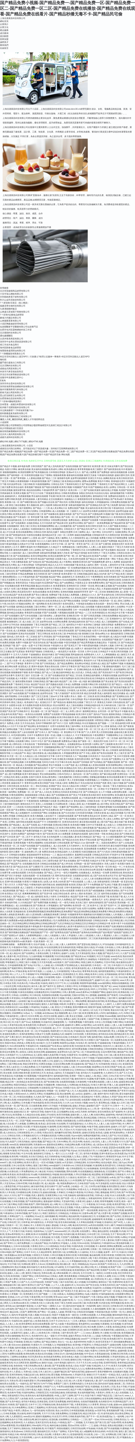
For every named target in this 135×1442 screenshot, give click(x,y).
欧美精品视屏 (107, 660)
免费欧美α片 (74, 783)
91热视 (99, 1428)
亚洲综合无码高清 (60, 792)
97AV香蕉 (62, 1336)
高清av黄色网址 (49, 777)
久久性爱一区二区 (73, 1153)
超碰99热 (110, 1114)
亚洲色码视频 (66, 592)
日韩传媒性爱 (103, 1031)
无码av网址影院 (51, 1109)
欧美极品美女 (100, 642)
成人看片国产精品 (105, 822)
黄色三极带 (17, 1079)
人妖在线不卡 (50, 816)
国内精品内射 (124, 1001)
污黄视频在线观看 (65, 612)
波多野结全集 (46, 621)
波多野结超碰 (122, 511)
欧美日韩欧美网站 (67, 828)
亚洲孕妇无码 (15, 511)
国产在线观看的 (18, 523)
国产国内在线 (17, 690)
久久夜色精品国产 (78, 598)
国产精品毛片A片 (111, 953)
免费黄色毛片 (118, 798)
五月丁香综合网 (117, 1234)
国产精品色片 (46, 807)
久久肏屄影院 (9, 1177)
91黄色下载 (98, 986)
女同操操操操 (110, 974)
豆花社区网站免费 (61, 1064)
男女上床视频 (117, 1031)
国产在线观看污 (126, 589)
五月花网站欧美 (60, 804)
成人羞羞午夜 (9, 956)
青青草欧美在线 (89, 971)
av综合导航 (97, 1362)
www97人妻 (5, 1162)
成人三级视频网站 (109, 621)
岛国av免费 (108, 1037)
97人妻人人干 (19, 1351)
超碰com (118, 1404)
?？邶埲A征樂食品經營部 (12, 315)
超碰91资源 (118, 1138)
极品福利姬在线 (14, 520)
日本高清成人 (6, 896)
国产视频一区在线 (99, 759)
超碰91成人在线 (56, 1100)
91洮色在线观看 (31, 807)
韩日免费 (91, 1327)
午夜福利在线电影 (105, 475)
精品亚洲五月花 (125, 541)
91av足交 (39, 1216)
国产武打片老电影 (13, 875)
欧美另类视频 (63, 1114)
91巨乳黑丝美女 (35, 1357)
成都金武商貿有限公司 (10, 368)
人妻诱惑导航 (9, 1186)
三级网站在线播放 (18, 1357)
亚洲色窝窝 (10, 1270)
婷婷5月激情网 (33, 1413)
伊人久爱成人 (15, 1371)
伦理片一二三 (86, 1425)
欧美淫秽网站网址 (114, 765)
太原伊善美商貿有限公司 (11, 338)
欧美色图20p (106, 1416)
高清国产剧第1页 (127, 490)
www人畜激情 (92, 1333)
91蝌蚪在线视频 (36, 589)
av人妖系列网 (82, 1249)
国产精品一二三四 (41, 508)
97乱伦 (45, 1425)
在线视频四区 (13, 526)
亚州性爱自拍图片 (108, 1168)
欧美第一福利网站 (8, 792)
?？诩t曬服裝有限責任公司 (12, 353)
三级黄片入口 (76, 511)
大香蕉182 (80, 1201)
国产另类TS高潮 (116, 1210)
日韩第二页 (45, 1177)
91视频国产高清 (80, 487)
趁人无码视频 (92, 538)
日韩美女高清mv (124, 553)
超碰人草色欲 (78, 1106)
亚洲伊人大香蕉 (104, 1327)
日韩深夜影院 (23, 1132)
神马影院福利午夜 (11, 1237)
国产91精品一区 (55, 732)
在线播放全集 (54, 813)
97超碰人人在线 (68, 1243)
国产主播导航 (105, 544)
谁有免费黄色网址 (96, 583)
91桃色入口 (5, 1019)
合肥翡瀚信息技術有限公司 (12, 398)
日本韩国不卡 (11, 1055)
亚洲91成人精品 (98, 663)
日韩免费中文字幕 (35, 717)
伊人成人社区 (76, 1398)
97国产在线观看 (49, 612)
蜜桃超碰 (104, 1192)
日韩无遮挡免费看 (41, 1249)
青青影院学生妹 (113, 1156)
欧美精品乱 (84, 1085)
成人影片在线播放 (37, 819)
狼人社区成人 (78, 672)
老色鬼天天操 (94, 627)
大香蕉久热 (22, 1198)
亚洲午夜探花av (106, 1153)
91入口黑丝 (64, 1204)
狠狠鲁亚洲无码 (80, 562)
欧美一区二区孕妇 (96, 789)
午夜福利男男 (48, 490)
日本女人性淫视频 (103, 1022)
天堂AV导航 (109, 962)
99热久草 (16, 1138)
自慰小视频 (51, 1318)
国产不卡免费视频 (91, 884)
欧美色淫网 (39, 1052)
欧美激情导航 (107, 1330)
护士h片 (42, 1180)
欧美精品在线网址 (73, 481)
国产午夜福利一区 (21, 517)
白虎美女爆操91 (84, 1120)
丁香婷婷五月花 (77, 550)
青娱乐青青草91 (30, 1064)
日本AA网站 (62, 1141)
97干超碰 (7, 1031)
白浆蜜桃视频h (22, 481)
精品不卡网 (75, 1389)
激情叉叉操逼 (90, 475)
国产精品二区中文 (52, 872)
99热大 (3, 965)
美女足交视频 (75, 1016)
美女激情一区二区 (39, 711)
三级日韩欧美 (28, 484)
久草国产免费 (9, 1282)
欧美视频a (76, 1318)
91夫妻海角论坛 (65, 1070)
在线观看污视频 (88, 1100)
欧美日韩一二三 (75, 490)
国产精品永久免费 (94, 559)
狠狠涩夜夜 (65, 1058)
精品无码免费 (90, 693)
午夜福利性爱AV (44, 1076)
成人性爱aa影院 (29, 639)
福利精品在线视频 (24, 607)
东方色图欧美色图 (30, 705)
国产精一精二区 (70, 556)
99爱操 (79, 947)
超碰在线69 (104, 1126)
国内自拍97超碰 (73, 1306)
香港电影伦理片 (118, 481)
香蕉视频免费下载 (115, 1410)
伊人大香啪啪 (100, 1267)
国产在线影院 (79, 526)
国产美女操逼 (107, 681)
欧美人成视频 (81, 717)
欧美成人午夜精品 (58, 1422)
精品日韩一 (10, 1082)
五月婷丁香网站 (49, 849)
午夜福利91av (108, 1243)
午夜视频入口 (57, 1010)
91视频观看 (48, 956)
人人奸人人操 (87, 878)
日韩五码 (119, 1037)
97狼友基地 (21, 971)
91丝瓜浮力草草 (59, 1416)
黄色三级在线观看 (17, 648)
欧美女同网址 (124, 810)
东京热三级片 (81, 902)
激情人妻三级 (124, 1431)
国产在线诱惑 (6, 618)
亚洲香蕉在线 (116, 872)
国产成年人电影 (34, 598)
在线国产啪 (64, 1150)
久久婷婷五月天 (111, 1073)
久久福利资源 (36, 1109)
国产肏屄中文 (49, 986)
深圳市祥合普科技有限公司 (12, 383)
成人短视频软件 (22, 813)
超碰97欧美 (67, 1300)
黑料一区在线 (100, 565)
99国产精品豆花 (104, 1395)
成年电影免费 (23, 466)
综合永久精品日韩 (70, 786)
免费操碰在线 (68, 547)
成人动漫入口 (109, 825)
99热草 (62, 1004)
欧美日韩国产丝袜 (46, 783)
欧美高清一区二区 (11, 846)
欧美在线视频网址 (74, 660)
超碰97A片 (100, 980)
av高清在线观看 (95, 1225)
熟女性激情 (113, 1088)
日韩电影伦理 (98, 535)
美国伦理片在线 (100, 741)
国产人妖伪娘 (21, 1398)
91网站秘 (73, 1085)
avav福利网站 (104, 983)
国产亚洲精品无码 (94, 505)
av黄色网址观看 (119, 792)
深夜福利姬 (71, 1392)
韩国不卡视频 (58, 1315)
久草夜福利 (10, 1377)
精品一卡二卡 (118, 866)
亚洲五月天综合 (95, 478)
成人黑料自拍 (15, 744)
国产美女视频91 (108, 550)
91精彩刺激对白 (38, 529)
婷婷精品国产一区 (73, 1010)
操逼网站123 (98, 1067)
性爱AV (93, 1351)
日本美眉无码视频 (84, 813)
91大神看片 (89, 1040)
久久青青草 (93, 1404)
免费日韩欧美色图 (13, 499)
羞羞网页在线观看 (83, 855)
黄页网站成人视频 (107, 1103)
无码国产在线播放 (89, 601)
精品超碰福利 (39, 1091)
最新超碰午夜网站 (51, 1201)
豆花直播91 (111, 1171)
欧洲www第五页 (21, 1303)
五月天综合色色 (27, 723)
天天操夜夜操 (23, 1207)
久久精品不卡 (55, 547)
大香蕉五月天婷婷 (40, 1255)
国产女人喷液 (103, 726)
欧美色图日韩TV (115, 1339)
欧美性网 (13, 1156)
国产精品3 (124, 1088)
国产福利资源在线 (112, 469)
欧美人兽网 (113, 1189)
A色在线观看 (32, 1159)
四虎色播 (37, 1291)
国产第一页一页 (55, 878)
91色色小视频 (81, 1103)
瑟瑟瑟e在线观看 (117, 1147)
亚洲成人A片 (14, 1297)
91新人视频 (33, 1315)
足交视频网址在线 (65, 1112)
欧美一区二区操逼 (28, 636)
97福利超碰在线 (106, 1294)
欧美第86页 (33, 1117)
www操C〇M (34, 1210)
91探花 (28, 1231)
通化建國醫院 (6, 335)
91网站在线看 (63, 1135)
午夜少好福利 (64, 1001)
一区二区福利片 (14, 738)
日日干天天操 (16, 726)
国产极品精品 (100, 828)
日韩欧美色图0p (95, 1049)
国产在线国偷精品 (21, 556)
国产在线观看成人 (44, 846)
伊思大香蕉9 (33, 1019)
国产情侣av (56, 1088)
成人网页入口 (6, 1303)
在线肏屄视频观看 (89, 1401)
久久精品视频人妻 (68, 837)
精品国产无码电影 (81, 762)
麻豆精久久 (120, 1046)
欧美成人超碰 (102, 1132)
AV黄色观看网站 (16, 795)
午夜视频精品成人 (41, 858)
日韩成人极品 (44, 795)
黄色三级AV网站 (73, 726)
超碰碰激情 (51, 1052)
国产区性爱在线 (79, 1109)
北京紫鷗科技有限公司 (10, 332)
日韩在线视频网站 (92, 1398)
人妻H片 (23, 1016)
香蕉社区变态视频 (98, 610)
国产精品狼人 (15, 825)
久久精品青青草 (44, 1252)
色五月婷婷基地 (52, 1156)
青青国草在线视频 (32, 612)
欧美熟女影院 (19, 514)
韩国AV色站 (10, 1043)
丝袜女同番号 (113, 466)
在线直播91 (55, 959)
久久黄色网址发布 (65, 627)
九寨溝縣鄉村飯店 (8, 309)
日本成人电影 (6, 1094)
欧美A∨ (11, 971)
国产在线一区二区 (69, 517)
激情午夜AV (103, 1094)
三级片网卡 (112, 998)
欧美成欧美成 (121, 795)
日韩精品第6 (80, 1162)
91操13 (122, 1252)
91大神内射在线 (108, 705)
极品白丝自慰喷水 (65, 855)
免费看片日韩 (76, 869)
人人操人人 (46, 1219)
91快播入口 (98, 1120)
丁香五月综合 (63, 849)
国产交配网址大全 (117, 759)
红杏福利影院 (83, 819)
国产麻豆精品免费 (108, 774)
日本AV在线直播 (21, 1246)
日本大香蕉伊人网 (83, 1258)
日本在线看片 (24, 696)
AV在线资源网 (50, 947)
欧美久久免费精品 (63, 899)
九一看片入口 (58, 1153)
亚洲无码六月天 (24, 1249)
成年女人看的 (76, 893)
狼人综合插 (8, 1123)
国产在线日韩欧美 (54, 669)
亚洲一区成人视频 (52, 735)
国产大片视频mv (54, 580)
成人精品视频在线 (52, 753)
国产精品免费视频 (81, 899)
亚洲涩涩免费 (100, 1377)
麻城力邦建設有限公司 (10, 318)
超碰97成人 (28, 1321)
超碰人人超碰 (57, 1312)
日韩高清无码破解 (83, 1165)
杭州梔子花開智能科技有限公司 (15, 407)
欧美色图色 (32, 1348)
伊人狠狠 (104, 1333)
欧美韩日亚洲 (70, 1255)
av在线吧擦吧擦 (27, 568)
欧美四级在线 (120, 517)
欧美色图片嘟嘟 (77, 825)
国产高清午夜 (46, 893)
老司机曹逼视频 (79, 1049)
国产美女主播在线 (39, 595)
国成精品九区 (57, 1034)
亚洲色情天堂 (72, 586)
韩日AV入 (25, 1336)
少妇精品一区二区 (79, 1186)
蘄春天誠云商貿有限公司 (11, 392)
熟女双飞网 (85, 1037)
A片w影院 (59, 1267)
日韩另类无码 (103, 846)
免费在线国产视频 (76, 508)
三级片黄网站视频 (19, 828)
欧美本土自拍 (97, 974)
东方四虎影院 (81, 789)
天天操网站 (22, 1177)
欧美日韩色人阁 (27, 1240)
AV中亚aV (89, 1354)
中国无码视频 (70, 642)
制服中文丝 (28, 1327)
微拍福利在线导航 (95, 1001)
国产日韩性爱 (54, 574)
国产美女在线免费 (46, 639)
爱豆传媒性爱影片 (27, 1380)
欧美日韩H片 (19, 1028)
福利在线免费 (102, 887)
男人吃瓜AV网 (75, 1141)
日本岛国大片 (117, 965)
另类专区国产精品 (50, 890)
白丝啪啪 (106, 1288)
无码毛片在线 (48, 762)
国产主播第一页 (38, 618)
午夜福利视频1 (119, 1043)
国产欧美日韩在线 (124, 672)
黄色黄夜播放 (70, 1276)
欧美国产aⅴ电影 (99, 556)
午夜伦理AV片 (86, 1237)
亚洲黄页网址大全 (53, 1195)
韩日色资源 (52, 1180)
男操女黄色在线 (51, 666)
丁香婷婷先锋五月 (72, 484)
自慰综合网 (28, 1419)
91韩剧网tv (71, 1189)
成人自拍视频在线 (24, 905)
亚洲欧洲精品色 (84, 669)
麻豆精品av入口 (7, 669)
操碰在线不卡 (17, 783)
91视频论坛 (91, 1070)
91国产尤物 (85, 1365)
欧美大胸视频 (36, 816)
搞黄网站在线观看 (11, 887)
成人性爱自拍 (97, 1279)
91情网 (8, 1386)
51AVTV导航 (46, 1383)
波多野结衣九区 (64, 1052)
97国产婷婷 (65, 1109)
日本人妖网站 (35, 550)
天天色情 (65, 1360)
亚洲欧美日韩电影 (65, 759)
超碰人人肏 (90, 1076)
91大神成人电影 (43, 1228)
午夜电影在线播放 (84, 604)
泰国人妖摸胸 (21, 777)
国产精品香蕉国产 (105, 840)
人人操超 (96, 1336)
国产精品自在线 (20, 866)
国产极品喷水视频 (54, 642)
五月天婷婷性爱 (29, 520)
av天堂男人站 (87, 998)
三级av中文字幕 (56, 696)
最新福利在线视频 (74, 475)
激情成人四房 (116, 726)
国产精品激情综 (20, 861)
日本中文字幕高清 (63, 756)
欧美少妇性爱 (59, 881)
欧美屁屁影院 (19, 717)
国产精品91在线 (113, 583)
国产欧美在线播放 (21, 627)
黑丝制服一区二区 (125, 902)
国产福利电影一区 (15, 475)
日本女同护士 (108, 532)
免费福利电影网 (22, 657)
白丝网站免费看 (60, 621)
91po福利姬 (65, 995)
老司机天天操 (39, 837)
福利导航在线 (48, 884)
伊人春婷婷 (100, 1246)
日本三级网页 (74, 858)
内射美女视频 (72, 496)
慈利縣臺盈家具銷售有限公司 (13, 413)
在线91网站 (99, 1114)
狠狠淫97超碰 (94, 1007)
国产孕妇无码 (61, 502)
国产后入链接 (57, 1324)
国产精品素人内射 (39, 1100)
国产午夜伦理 (30, 559)
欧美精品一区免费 (100, 872)
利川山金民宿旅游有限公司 (12, 300)
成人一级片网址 (93, 532)
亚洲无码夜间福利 (31, 1004)
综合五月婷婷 (81, 589)
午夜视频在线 (65, 1106)
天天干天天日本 (83, 1362)
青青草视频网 (106, 1201)
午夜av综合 (75, 971)
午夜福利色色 (118, 508)
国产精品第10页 (60, 523)
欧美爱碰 (17, 1114)
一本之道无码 (42, 738)
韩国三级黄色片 (49, 1213)
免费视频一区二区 (25, 792)
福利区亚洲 (68, 1046)
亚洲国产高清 (6, 711)
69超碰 (55, 1174)
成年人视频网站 (117, 720)
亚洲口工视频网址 (36, 1407)
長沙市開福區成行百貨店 (11, 428)
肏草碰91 (92, 1112)
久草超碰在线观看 (109, 589)
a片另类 (24, 1297)
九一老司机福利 (37, 1410)
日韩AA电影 (5, 1252)
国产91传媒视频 (111, 1428)
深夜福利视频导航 (76, 505)
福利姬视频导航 (117, 493)
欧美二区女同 (119, 849)
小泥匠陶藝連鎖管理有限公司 (13, 324)
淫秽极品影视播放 (97, 777)
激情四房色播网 (20, 550)
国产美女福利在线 (105, 595)
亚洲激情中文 (116, 618)
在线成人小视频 (121, 840)
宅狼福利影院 (59, 660)
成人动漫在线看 (101, 571)
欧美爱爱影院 (59, 586)
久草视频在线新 (113, 529)
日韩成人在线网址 (20, 995)
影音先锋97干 (51, 1186)
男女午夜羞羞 (55, 765)
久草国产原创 (116, 1097)
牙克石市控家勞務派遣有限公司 (15, 374)
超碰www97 (90, 1371)
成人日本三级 (74, 1013)
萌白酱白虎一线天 (68, 1264)
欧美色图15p (121, 1153)
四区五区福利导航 (17, 980)
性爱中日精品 (121, 1240)
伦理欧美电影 (74, 502)
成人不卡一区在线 (61, 1028)
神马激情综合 (37, 1222)
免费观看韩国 (68, 771)
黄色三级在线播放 (17, 505)
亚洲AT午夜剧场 (113, 1129)
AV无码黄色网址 (18, 735)
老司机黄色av (121, 968)
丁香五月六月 (90, 702)
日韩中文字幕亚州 (68, 666)
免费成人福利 (69, 1019)
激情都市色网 (63, 478)
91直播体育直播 (29, 610)
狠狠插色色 (99, 1171)
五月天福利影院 (43, 1067)
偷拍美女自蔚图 (7, 1383)
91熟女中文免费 (42, 1034)
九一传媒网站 (27, 1216)
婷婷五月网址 (36, 1094)
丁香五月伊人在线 (92, 738)
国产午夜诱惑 (83, 861)
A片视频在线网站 (23, 604)
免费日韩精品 (75, 723)
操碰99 (68, 1034)
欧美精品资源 (112, 834)
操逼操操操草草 (34, 855)
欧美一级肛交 (72, 1315)
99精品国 (118, 1398)
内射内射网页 (96, 1437)
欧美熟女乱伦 (56, 601)
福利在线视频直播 (118, 472)
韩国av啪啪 (95, 1061)
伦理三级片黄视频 (19, 589)
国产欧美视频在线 (39, 472)
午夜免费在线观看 (95, 1082)
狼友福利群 (86, 965)
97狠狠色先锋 (48, 1404)
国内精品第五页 (121, 1034)
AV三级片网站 (10, 1204)
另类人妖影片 (110, 863)
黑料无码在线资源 (63, 875)
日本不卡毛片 (37, 741)
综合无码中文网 (62, 1398)
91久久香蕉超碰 (42, 1237)
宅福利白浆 (17, 1321)
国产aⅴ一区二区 (97, 529)
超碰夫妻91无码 (122, 475)
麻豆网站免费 (11, 666)
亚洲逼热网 (66, 1288)
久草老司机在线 (14, 1025)
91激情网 (51, 1126)
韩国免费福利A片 (68, 1183)
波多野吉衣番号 (7, 675)
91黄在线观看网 (101, 1389)
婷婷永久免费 (30, 950)
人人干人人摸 (57, 1285)
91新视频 (31, 1028)
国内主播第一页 (16, 852)
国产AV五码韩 (114, 1348)
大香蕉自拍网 (42, 953)
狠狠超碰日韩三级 (11, 1285)
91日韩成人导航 (91, 1192)
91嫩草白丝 (82, 1004)
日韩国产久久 (49, 1386)
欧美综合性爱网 (7, 1052)
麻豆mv (82, 1291)
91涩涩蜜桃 (33, 1261)
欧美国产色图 (100, 783)
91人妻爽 (25, 1234)
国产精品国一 (37, 708)
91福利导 (97, 1288)
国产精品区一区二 (56, 711)
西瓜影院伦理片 (24, 592)
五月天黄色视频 (90, 1228)
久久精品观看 (81, 1091)
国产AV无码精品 (58, 690)
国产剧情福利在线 (17, 535)
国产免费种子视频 (115, 663)
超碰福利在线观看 (85, 720)
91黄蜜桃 (104, 1324)
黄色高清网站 (80, 801)
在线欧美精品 (33, 523)
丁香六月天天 (9, 884)
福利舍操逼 (60, 1210)
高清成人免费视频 (70, 595)
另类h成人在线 (102, 1195)
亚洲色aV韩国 (9, 1040)
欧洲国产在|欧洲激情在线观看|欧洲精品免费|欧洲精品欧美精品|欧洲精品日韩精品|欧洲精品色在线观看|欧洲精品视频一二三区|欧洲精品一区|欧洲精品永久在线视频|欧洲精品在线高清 (67, 929)
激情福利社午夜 (100, 496)
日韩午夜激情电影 (72, 887)
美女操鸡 (128, 1339)
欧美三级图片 (97, 469)
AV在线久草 (81, 1043)
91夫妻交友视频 (7, 1147)
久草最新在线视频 (109, 675)
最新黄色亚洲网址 (55, 1144)
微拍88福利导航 (119, 1315)
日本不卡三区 (34, 1404)
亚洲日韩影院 (63, 1126)
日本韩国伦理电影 (57, 472)
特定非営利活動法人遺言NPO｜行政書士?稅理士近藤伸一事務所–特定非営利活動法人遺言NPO (44, 356)
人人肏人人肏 (52, 944)
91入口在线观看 (71, 983)
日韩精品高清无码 (100, 855)
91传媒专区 (46, 1022)
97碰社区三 (115, 1180)
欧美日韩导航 (57, 1377)
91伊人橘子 (109, 1225)
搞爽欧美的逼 (109, 478)
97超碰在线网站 (102, 1058)
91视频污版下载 (110, 514)
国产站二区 (78, 1052)
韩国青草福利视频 (88, 983)
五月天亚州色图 (44, 962)
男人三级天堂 (120, 753)
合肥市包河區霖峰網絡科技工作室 (16, 330)
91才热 (36, 965)
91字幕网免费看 (119, 538)
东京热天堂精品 (36, 1156)
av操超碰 (44, 1117)
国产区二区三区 (90, 544)
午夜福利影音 (11, 1016)
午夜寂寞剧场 (71, 1324)
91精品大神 (13, 1434)
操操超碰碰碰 (26, 624)
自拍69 (111, 1377)
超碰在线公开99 (19, 1300)
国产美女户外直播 (77, 795)
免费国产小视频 (14, 899)
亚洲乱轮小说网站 (32, 1342)
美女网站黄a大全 (65, 801)
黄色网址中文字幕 (72, 732)
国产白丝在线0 (68, 813)
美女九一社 (63, 1342)
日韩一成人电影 (80, 681)
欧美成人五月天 (27, 908)
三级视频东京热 (112, 950)
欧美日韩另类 (77, 693)
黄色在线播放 (50, 717)
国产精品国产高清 (87, 657)
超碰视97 (90, 1106)
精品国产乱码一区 (32, 750)
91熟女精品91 (23, 986)
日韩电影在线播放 (17, 855)
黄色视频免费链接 (122, 1342)
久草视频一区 (15, 1294)
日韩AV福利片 (93, 1159)
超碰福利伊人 (11, 496)
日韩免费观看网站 (100, 687)
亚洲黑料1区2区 (78, 1327)
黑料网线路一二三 (32, 968)
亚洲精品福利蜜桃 (91, 675)
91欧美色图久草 (35, 1183)
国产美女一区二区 (14, 869)
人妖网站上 (33, 1129)
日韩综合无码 (57, 484)
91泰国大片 (36, 1345)
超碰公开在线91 (48, 1114)
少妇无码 (95, 1141)
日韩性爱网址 (124, 1168)
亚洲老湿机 (42, 1401)
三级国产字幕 (93, 1019)
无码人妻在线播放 (85, 768)
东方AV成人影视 (103, 1204)
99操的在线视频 (123, 1225)
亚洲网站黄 (32, 1123)
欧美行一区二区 (124, 831)
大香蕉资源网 (111, 1300)
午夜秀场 (7, 1219)
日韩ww (52, 1049)
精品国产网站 (55, 577)
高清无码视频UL (37, 1058)
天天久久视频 (96, 1252)
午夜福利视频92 (106, 520)
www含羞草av (82, 992)
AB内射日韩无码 (123, 1114)
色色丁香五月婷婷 (96, 1129)
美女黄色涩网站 (122, 1413)
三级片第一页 (123, 705)
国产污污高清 (103, 852)
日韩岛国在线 (118, 702)
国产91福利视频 (36, 687)
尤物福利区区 (28, 771)
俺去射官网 (91, 1031)
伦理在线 (50, 1120)
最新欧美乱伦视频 (74, 702)
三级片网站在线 (14, 1064)
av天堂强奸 (67, 1162)
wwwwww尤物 (127, 950)
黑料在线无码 (68, 687)
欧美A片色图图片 (92, 1330)
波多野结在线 (46, 693)
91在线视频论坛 (7, 720)
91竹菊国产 (50, 1428)
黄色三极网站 (61, 538)
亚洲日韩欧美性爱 (21, 1073)
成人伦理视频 (81, 765)
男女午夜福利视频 (92, 699)
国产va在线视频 (16, 693)
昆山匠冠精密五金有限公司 (12, 395)
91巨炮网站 (91, 1282)
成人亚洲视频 (19, 630)
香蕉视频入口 (52, 1147)
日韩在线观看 (63, 843)
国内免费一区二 (93, 843)
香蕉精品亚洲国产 (13, 1258)
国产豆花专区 (63, 750)
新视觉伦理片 (118, 544)
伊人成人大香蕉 (62, 968)
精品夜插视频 (9, 890)
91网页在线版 (45, 1064)
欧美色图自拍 (70, 469)
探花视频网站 (107, 1174)
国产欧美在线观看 (105, 753)
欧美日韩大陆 (104, 508)
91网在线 (106, 1336)
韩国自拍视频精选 (120, 983)
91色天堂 (86, 1336)
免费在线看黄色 (24, 601)
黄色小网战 (84, 974)
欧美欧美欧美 (41, 1321)
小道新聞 (4, 422)
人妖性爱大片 (89, 1016)
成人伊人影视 (43, 950)
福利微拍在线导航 (85, 1195)
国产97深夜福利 (56, 1117)
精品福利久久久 (126, 615)
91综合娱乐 (45, 1315)
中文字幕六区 (14, 1264)
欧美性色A (30, 1395)
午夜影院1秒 (104, 959)
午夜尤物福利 (69, 1195)
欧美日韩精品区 (84, 837)
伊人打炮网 (92, 1261)
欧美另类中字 (37, 747)
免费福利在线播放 (8, 508)
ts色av (27, 1013)
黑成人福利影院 (104, 693)
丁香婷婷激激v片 (43, 744)
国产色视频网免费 (96, 562)
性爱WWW (117, 1282)
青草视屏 (56, 1067)
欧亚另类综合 (111, 1144)
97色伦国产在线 (73, 908)
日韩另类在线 (13, 786)
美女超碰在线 (77, 1064)
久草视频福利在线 (77, 1261)
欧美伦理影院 (125, 514)
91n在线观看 (37, 1001)
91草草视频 (108, 968)
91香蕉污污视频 (29, 881)
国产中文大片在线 (35, 493)
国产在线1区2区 (38, 580)
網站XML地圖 (6, 441)
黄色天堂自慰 (57, 887)
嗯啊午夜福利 (26, 547)
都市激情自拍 (6, 1112)
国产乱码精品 (96, 762)
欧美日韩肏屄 (127, 858)
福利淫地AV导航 (124, 1016)
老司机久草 (42, 1258)
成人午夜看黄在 (7, 878)
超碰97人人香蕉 (29, 538)
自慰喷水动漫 (15, 705)
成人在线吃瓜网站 (8, 592)
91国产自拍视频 (27, 846)
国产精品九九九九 (75, 1368)
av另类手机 (100, 1410)
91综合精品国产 (10, 595)
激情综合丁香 (104, 1282)
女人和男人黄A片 (74, 711)
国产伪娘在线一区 (104, 1040)
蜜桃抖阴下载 (48, 968)
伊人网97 (126, 1123)
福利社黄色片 (52, 819)
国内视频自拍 (114, 858)
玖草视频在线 (85, 986)
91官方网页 (96, 977)
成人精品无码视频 (115, 813)
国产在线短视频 (126, 568)
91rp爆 (34, 1174)
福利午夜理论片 (28, 1285)
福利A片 (71, 1362)
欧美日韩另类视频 (119, 651)
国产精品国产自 (14, 863)
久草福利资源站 (117, 1357)
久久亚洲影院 (74, 852)
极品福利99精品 (63, 672)
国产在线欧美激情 (92, 490)
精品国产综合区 (38, 684)
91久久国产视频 (110, 526)
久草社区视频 (56, 1255)
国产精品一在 (99, 837)
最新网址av (35, 1362)
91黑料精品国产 (120, 1401)
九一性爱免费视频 (73, 1022)
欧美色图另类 (29, 1025)
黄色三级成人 (17, 702)
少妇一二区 (99, 1434)
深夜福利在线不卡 (41, 768)
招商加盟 (4, 39)
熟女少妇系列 (62, 1410)
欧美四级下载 (116, 896)
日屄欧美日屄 (116, 1306)
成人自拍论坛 (9, 1132)
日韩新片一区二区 (13, 1225)
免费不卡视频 (22, 642)
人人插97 (107, 1004)
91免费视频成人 (7, 905)
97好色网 (111, 1117)
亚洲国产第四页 (47, 1019)
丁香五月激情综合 (118, 786)
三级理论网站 (81, 547)
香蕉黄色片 (75, 1097)
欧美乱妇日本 (94, 816)
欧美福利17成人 (31, 702)
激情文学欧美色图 (60, 541)
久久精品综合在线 (31, 1114)
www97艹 (85, 1339)
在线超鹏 (114, 1231)
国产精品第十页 (117, 1389)
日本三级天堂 (52, 720)
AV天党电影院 (102, 1183)
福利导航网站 (11, 696)
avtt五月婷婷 (81, 1112)
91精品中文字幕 (97, 861)
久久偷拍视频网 (98, 1309)
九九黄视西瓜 (15, 1416)
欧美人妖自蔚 (11, 840)
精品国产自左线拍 (44, 568)
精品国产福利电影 (46, 559)
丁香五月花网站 (108, 553)
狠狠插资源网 (26, 1144)
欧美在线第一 (100, 604)
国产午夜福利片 (67, 810)
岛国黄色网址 (85, 496)
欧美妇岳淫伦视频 (43, 1354)
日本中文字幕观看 (94, 825)
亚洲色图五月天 (82, 577)
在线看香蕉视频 (67, 1082)
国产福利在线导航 (75, 1371)
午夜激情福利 (126, 989)
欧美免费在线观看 (100, 669)
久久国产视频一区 (32, 849)
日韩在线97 (34, 1309)
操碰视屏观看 (62, 884)
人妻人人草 (106, 1141)
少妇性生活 (55, 1327)
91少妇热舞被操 (90, 1168)
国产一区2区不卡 (104, 1106)
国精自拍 (25, 1428)
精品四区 (16, 1091)
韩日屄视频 (45, 1168)
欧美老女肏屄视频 (125, 1380)
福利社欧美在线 (40, 878)
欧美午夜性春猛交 (30, 774)
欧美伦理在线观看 (37, 828)
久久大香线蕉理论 (77, 538)
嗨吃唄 (3, 359)
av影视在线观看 (18, 872)
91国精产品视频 (119, 1213)
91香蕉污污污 (118, 1141)
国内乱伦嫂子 (53, 532)
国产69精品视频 (62, 654)
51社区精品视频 (62, 956)
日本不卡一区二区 (117, 741)
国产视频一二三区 (106, 723)
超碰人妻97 (20, 959)
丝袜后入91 (116, 1064)
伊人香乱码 (74, 1273)
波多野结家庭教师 (78, 478)
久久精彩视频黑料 (114, 837)
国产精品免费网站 (65, 663)
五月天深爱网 (52, 1043)
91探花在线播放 (25, 992)
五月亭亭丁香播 (111, 568)
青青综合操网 (127, 1228)
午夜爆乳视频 (64, 648)
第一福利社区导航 (35, 1112)
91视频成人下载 (98, 666)
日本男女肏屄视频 (97, 1186)
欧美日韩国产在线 (113, 1067)
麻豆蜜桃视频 (94, 681)
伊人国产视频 (46, 831)
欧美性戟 (25, 1360)
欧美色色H (10, 1207)
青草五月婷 (115, 1192)
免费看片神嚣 (105, 538)
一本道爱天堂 (62, 1097)
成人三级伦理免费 (30, 553)
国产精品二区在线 (74, 675)
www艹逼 (67, 1297)
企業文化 (4, 27)
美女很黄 (7, 1073)
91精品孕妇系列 (58, 1368)
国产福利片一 (90, 523)
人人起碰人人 (49, 971)
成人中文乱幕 (9, 532)
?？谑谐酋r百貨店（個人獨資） (14, 303)
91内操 (122, 1231)
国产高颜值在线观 (54, 684)
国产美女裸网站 (18, 810)
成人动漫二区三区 (30, 621)
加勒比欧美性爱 (60, 505)
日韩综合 (101, 1117)
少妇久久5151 (9, 1195)
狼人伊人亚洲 (75, 1380)
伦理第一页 (116, 1312)
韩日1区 (7, 1022)
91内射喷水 (54, 1243)
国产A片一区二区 (96, 708)
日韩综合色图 (29, 1288)
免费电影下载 (55, 595)
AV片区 (128, 1207)
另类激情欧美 (37, 1428)
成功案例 (4, 33)
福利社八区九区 (90, 1010)
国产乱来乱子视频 (109, 884)
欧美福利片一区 (18, 798)
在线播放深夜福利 (102, 878)
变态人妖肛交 (12, 1067)
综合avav (16, 1345)
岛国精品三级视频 (35, 630)
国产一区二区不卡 (24, 837)
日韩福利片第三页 (35, 514)
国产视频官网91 (14, 968)
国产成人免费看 (89, 472)
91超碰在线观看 (126, 986)
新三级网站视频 (10, 729)
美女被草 (81, 1019)
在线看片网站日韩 (89, 684)
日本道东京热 (90, 1383)
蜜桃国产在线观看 (90, 520)
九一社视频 (36, 1013)
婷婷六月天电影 (50, 1106)
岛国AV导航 (115, 1123)
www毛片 (93, 1103)
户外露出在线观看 (51, 1291)
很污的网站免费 (12, 768)
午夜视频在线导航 (119, 1336)
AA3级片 (66, 1327)
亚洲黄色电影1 (76, 1383)
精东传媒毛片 (33, 1267)
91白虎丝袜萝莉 (16, 1046)
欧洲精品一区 (55, 902)
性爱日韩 (114, 1094)
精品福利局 (74, 1216)
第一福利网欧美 (39, 604)
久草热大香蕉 (41, 1049)
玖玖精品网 (85, 1219)
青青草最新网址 (95, 717)
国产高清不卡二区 (112, 905)
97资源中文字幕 (117, 855)
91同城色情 (104, 1064)
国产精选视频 (42, 577)
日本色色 (105, 1234)
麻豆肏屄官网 (15, 639)
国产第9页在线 (55, 1234)
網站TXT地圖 (20, 441)
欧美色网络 (127, 1422)
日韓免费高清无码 (72, 571)
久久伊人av (68, 1103)
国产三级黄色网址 (26, 840)
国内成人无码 (13, 636)
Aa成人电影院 (91, 1294)
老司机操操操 (28, 499)
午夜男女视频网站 (35, 843)
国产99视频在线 (7, 583)
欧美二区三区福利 (30, 759)
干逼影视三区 (114, 642)
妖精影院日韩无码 (106, 511)
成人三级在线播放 (74, 705)
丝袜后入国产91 (108, 1135)
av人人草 (92, 1109)
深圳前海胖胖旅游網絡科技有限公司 (17, 386)
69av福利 (36, 1425)
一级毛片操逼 (68, 902)
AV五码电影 (54, 1288)
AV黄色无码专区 (107, 1285)
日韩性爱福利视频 (118, 852)
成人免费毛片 (67, 789)
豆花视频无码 (75, 1413)
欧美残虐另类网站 (52, 1357)
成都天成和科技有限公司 (11, 437)
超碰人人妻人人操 (113, 1025)
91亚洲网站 (21, 1117)
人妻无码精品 (42, 499)
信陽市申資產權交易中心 (11, 377)
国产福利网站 (66, 905)
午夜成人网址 (123, 559)
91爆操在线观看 (102, 607)
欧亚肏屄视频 (24, 1255)
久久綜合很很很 (123, 1309)
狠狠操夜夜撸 (59, 475)
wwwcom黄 (34, 1177)
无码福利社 (95, 1243)
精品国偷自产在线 (48, 759)
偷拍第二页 (119, 1383)
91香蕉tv (4, 1294)
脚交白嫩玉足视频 (103, 586)
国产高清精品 (39, 669)
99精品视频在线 (72, 1339)
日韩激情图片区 (54, 822)
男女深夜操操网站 (48, 774)
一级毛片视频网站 (70, 872)
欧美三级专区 (103, 1100)
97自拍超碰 (108, 944)
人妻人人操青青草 (67, 944)
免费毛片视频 (22, 1147)
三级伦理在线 (95, 1004)
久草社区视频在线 (82, 1174)
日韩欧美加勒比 (112, 890)
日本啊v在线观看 (87, 1315)
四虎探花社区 (11, 1007)
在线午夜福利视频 (8, 544)
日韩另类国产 (37, 466)
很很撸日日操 (88, 633)
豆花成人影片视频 (114, 1079)
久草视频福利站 (102, 502)
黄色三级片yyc (120, 1162)
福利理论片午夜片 (74, 624)
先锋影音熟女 (51, 1070)
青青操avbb (66, 1374)
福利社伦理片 (6, 861)
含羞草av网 (87, 1213)
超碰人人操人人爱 (15, 1273)
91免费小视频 (55, 1258)
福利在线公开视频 (109, 490)
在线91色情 (115, 1183)
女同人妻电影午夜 (112, 899)
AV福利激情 (98, 950)
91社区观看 (122, 1135)
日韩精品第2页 (23, 816)
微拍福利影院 (117, 633)
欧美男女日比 (81, 810)
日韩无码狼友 (23, 1141)
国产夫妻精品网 (95, 514)
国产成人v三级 (49, 672)
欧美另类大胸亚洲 (79, 750)
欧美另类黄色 (55, 771)
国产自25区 (115, 1216)
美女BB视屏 (99, 1237)
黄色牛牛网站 (104, 481)
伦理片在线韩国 (57, 726)
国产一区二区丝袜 (97, 592)
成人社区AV (76, 1348)
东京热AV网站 (93, 1162)
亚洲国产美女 (55, 786)
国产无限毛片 (61, 490)
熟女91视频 (20, 1267)
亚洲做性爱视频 (104, 807)
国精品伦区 (86, 950)
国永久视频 (96, 953)
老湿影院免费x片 (10, 1034)
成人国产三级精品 (46, 538)
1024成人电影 (60, 1330)
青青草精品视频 (27, 586)
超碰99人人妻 (89, 1094)
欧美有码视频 (125, 678)
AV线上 (57, 1395)
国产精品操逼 (11, 1437)
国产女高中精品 (12, 1401)
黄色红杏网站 (59, 1219)
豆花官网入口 (122, 1198)
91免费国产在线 (104, 849)
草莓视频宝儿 (11, 962)
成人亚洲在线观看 (96, 765)
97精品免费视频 (25, 574)
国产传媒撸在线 (51, 514)
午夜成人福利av (81, 1207)
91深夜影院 (44, 1088)
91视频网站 (87, 1389)
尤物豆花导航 (78, 995)
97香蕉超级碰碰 (67, 714)
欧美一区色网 (113, 1228)
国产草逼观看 (58, 1365)
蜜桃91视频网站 (43, 1416)
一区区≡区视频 (46, 1162)
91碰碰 (31, 1228)
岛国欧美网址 (121, 532)
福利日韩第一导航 (97, 834)
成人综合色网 (59, 846)
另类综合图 (46, 1273)
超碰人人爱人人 (30, 1333)
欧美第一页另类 (76, 651)
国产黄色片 (56, 1249)
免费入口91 (47, 1061)
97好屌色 (102, 989)
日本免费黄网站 (93, 550)
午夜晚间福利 (35, 884)
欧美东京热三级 (58, 633)
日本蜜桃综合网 (23, 1192)
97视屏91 (86, 1345)
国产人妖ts (128, 1126)
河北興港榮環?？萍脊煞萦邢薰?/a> (17, 410)
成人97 (46, 1189)
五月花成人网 (15, 1180)
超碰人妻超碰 (52, 1225)
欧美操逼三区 (66, 708)
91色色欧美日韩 (82, 1046)
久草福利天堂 (79, 1374)
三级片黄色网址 (45, 615)
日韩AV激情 (10, 1150)
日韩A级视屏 (69, 1061)
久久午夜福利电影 (26, 577)
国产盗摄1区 (21, 1404)
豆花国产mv (116, 959)
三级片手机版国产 (81, 1297)
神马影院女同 (29, 1037)
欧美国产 (102, 1264)
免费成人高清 (13, 723)
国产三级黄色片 (126, 639)
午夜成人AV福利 (32, 1219)
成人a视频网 (85, 1431)
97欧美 (6, 1327)
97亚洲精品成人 (72, 965)
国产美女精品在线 (69, 657)
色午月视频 (8, 1348)
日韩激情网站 (45, 511)
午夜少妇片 (110, 1360)
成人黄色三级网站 (122, 601)
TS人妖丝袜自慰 (72, 1100)
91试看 (26, 1126)
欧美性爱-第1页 (99, 466)
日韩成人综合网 (43, 1434)
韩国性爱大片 (56, 1031)
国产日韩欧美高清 (114, 747)
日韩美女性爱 (30, 1431)
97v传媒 (99, 947)
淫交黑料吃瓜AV (86, 866)
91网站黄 (25, 1264)
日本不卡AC (30, 1252)
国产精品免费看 (89, 484)
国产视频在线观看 (111, 762)
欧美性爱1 (14, 1339)
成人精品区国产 (29, 660)
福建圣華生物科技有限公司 (12, 306)
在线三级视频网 (20, 687)
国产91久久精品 (93, 621)
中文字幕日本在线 (63, 762)
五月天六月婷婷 (20, 654)
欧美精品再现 (119, 1327)
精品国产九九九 (26, 1368)
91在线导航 (101, 1348)
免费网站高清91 (51, 1207)
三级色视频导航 (64, 777)
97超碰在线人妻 (90, 1380)
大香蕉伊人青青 (102, 1392)
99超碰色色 (14, 1360)
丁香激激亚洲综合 (52, 493)
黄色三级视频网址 (54, 529)
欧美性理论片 (27, 1237)
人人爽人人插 (94, 547)
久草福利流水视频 (98, 1189)
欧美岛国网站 (20, 1261)
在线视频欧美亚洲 (30, 863)
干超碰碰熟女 (35, 654)
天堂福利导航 (68, 1201)
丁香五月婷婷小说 (26, 729)
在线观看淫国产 (25, 989)
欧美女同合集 (47, 1267)
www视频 (23, 1007)
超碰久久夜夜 (92, 1201)
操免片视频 (109, 1297)
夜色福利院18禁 (122, 723)
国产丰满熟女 (126, 789)
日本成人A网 (65, 1225)
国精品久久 (96, 944)
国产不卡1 (79, 1395)
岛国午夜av (39, 989)
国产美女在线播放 (67, 861)
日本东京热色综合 (25, 1049)
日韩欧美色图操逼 (69, 493)
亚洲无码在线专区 (70, 822)
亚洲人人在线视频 (44, 804)
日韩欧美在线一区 (95, 801)
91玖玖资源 (67, 959)
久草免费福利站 (26, 1171)
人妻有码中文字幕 (116, 565)
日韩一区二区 (9, 1097)
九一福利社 (97, 1273)
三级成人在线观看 (81, 1309)
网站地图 (65, 454)
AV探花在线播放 (24, 1097)
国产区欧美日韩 (50, 834)
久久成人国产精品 (52, 687)
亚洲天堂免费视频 (57, 1401)
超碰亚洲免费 (52, 1058)
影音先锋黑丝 (104, 1112)
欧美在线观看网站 (24, 532)
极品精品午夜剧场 (8, 1129)
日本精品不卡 (104, 651)
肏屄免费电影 (9, 1001)
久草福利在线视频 (41, 887)
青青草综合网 (30, 783)
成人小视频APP (94, 1291)
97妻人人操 (112, 1085)
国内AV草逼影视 (19, 1315)
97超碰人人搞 (108, 1061)
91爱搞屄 (41, 1025)
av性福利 (9, 1309)
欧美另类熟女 (44, 520)
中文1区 (53, 1261)
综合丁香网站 (46, 475)
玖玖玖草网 (33, 1016)
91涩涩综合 (22, 956)
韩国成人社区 (9, 1249)
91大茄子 (16, 1022)
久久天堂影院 (15, 1126)
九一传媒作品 (22, 1383)
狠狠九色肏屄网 (50, 1055)
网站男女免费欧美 (74, 1117)
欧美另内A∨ (57, 1228)
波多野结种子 (124, 675)
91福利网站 (55, 992)
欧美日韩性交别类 (94, 526)
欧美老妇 (11, 1174)
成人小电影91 (112, 980)
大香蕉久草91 (71, 986)
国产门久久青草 (88, 732)
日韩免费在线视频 (118, 502)
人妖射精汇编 (23, 1001)
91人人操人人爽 (21, 1109)
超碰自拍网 (115, 1345)
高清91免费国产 (18, 834)
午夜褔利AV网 (42, 1040)
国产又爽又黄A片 (13, 1037)
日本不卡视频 (88, 1058)
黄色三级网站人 (59, 744)
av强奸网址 (86, 1025)
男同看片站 (70, 1312)
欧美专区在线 (13, 541)
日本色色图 (78, 1034)
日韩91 (86, 1300)
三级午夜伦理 (66, 1333)
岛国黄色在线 (120, 1040)
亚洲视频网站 (30, 780)
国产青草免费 (80, 816)
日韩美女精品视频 (37, 678)
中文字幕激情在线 (83, 735)
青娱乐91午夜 (117, 1010)
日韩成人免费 (56, 1276)
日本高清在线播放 (35, 872)
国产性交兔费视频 (112, 801)
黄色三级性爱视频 (85, 828)
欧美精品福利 (61, 852)
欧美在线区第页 (93, 795)
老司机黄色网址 (117, 1132)
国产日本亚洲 (9, 837)
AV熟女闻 (13, 1240)
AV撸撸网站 (96, 1046)
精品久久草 (36, 1360)
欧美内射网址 (108, 795)
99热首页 (74, 1407)
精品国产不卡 (39, 822)
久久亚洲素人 (81, 1198)
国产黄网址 (17, 1252)
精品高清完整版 (93, 831)
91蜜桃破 (95, 1386)
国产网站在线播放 (71, 601)
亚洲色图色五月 (70, 974)
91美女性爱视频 (122, 690)
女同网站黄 (71, 1252)
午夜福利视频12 (49, 750)
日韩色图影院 (76, 1168)
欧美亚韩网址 (53, 592)
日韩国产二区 (85, 786)
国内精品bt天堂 (49, 535)
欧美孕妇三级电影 (92, 624)
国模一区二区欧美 (86, 696)
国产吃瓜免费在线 (50, 810)
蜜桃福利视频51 (113, 666)
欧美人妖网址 (110, 487)
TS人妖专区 (113, 989)
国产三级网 (67, 1395)
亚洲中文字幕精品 (52, 589)
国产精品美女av (78, 956)
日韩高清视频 (101, 858)
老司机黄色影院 (78, 968)
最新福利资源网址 (8, 601)
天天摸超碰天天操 (71, 1073)
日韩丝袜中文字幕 (46, 756)
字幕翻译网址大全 (114, 735)
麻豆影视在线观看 (87, 822)
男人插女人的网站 (111, 819)
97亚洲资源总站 (119, 1288)
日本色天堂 (36, 1189)
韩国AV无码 (63, 1407)
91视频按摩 (49, 1085)
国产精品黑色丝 (126, 875)
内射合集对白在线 (41, 601)
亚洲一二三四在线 (15, 807)
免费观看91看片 (24, 944)
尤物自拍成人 (62, 1085)
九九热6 (37, 1097)
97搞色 (62, 1055)
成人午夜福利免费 (87, 798)
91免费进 (87, 1288)
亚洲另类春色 (15, 1374)
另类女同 (13, 1380)
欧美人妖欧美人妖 (36, 1318)
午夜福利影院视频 (38, 481)
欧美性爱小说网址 (91, 744)
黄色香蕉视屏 (33, 1351)
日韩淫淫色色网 (77, 1428)
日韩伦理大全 (35, 890)
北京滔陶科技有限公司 (10, 365)
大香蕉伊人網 (122, 1061)
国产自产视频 (43, 1285)
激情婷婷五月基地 (41, 1153)
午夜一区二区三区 (92, 729)
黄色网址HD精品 (82, 663)
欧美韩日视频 (65, 487)
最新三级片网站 (40, 1165)
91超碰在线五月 (87, 1216)
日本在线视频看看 (31, 869)
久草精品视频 (127, 1291)
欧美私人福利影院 (88, 690)
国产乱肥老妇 (18, 651)
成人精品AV (15, 953)
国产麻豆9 (34, 1383)
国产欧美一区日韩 (103, 866)
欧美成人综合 (72, 1365)
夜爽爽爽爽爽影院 (30, 893)
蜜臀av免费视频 (89, 481)
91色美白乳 (22, 983)
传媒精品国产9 (46, 1046)
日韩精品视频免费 (104, 657)
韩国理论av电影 (67, 1043)
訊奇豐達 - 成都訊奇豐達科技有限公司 (18, 404)
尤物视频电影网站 (52, 747)
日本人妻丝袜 (107, 1240)
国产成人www (110, 986)
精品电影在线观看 (8, 989)
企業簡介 (4, 24)
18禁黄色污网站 (101, 720)
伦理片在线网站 (89, 908)
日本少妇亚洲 (18, 1165)
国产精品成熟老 (40, 765)
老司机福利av (63, 1318)
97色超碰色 (43, 1031)
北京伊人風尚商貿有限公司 (12, 434)
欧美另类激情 (110, 577)
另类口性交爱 (72, 1219)
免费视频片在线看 (48, 801)
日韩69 (101, 1351)
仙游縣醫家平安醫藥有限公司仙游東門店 (19, 327)
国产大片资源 (57, 768)
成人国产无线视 (29, 825)
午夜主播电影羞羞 (19, 562)
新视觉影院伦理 (85, 499)
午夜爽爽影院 (97, 577)
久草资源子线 (51, 1222)
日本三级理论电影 (50, 861)
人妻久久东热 (111, 1082)
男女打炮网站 (62, 869)
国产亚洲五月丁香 (72, 645)
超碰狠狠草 (97, 1219)
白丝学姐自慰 (37, 1282)
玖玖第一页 (10, 1106)
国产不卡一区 (37, 627)
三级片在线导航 (65, 1282)
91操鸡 (44, 983)
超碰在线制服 (49, 1192)
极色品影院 (103, 1231)
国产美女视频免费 (52, 741)
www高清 (13, 1144)
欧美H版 (77, 1345)
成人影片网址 (103, 804)
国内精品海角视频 (74, 1354)
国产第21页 (22, 1106)
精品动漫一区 (123, 550)
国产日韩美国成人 (48, 663)
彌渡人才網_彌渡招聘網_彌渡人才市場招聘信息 (22, 419)
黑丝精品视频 (89, 1117)
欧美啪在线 (123, 992)
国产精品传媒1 (19, 1019)
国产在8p (28, 965)
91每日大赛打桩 (98, 1085)
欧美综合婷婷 (98, 1431)
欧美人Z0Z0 (99, 1013)
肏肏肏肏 (18, 1365)
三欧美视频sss (10, 1255)
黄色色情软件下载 (64, 1404)
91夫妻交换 (115, 1333)
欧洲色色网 (29, 1354)
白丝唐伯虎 (12, 1171)
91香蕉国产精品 (48, 869)
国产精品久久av (77, 843)
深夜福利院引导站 (15, 1395)
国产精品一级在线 (101, 786)
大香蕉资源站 (91, 1034)
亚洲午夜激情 (28, 738)
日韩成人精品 (91, 672)
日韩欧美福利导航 (76, 1416)
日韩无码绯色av (41, 1276)
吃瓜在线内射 (87, 783)
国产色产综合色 (80, 514)
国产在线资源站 (53, 789)
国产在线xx (87, 1180)
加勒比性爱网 (66, 532)
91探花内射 (21, 1210)
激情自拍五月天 (27, 804)
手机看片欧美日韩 (57, 496)
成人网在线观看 (60, 1273)
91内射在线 (104, 1303)
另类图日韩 (120, 1255)
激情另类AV (80, 1079)
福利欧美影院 (15, 759)
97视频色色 (125, 1437)
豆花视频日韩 (102, 1216)
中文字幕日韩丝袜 (41, 645)
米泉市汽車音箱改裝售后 (11, 371)
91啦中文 (11, 1198)
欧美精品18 (24, 1189)
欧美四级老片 (43, 726)
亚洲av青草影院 (12, 1234)
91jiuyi (74, 1150)
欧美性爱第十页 (68, 574)
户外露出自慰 (26, 1339)
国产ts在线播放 (119, 586)
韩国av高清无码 (125, 1049)
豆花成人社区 (61, 1380)
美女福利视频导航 (86, 1392)
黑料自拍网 (71, 1171)
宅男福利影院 (41, 565)
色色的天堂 (17, 1004)
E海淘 (3, 380)
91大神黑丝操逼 (64, 1270)
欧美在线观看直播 (115, 777)
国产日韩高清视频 (92, 615)
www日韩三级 (79, 1303)
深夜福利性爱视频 (48, 553)
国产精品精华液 (117, 523)
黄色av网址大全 (102, 633)
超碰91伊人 (70, 1285)
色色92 (86, 1141)
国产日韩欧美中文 (21, 711)
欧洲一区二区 (31, 1031)
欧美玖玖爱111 (31, 1162)
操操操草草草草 (81, 592)
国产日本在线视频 (28, 615)
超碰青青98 (124, 1085)
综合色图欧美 (37, 1070)
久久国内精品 (49, 1270)
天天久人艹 (5, 1231)
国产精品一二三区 (83, 612)
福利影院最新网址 (106, 971)
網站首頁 (4, 21)
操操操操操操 (31, 795)
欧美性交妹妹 (9, 1061)
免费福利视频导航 (91, 1135)
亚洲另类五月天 (38, 1073)
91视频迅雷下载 (115, 610)
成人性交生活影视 (48, 1016)
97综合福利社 (23, 1186)
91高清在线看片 (12, 568)
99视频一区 (52, 1091)
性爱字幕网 (99, 1079)
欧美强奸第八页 (111, 1437)
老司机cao (10, 1306)
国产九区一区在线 (111, 1291)
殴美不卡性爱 (69, 1249)
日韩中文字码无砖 (11, 624)
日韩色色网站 (15, 1288)
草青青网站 (100, 998)
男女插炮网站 (84, 580)
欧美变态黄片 (50, 699)
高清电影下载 (9, 645)
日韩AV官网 (21, 1183)
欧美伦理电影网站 (39, 556)
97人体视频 (20, 1123)
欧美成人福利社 (86, 565)
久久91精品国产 (25, 902)
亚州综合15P (58, 1339)
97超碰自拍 (79, 1031)
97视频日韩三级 (123, 1297)
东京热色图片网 (12, 1010)
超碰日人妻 (63, 1016)
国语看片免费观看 (104, 869)
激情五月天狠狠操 (122, 627)
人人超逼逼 (118, 1219)
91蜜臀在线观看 (14, 1354)
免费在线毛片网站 (8, 565)
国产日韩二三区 (101, 618)
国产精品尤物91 (49, 1342)
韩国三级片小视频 (27, 962)
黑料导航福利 (42, 1204)
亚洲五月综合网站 (112, 771)
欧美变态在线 (123, 1055)
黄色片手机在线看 (87, 840)
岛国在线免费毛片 (109, 843)
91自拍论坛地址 (101, 493)
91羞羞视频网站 (43, 484)
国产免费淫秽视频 (30, 831)
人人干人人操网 (28, 1138)
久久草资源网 (34, 980)
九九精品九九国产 (91, 1240)
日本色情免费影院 (61, 1138)
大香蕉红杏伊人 (37, 1246)
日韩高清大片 (70, 529)
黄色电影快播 (122, 1243)
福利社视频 (36, 1141)
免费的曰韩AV (64, 1049)
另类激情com (39, 1144)
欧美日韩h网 (101, 1088)
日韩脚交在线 (6, 1365)
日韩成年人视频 (106, 645)
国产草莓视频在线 (113, 1407)
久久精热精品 (52, 1246)
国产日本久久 (41, 732)
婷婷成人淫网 (23, 1043)
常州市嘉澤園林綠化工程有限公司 (16, 416)
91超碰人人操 (47, 1007)
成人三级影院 (26, 887)
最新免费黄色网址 (70, 866)
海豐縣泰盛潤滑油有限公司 (12, 350)
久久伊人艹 (120, 1368)
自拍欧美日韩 (128, 580)
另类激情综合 (94, 639)
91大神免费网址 (19, 1407)
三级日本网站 (39, 607)
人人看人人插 (90, 881)
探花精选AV (86, 1097)
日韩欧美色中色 (124, 825)
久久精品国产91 (18, 753)
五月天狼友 (88, 1422)
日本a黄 (32, 1377)
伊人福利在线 (82, 1061)
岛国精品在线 (50, 627)
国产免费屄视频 (41, 902)
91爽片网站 (117, 1022)
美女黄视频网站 (49, 598)
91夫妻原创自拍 (7, 571)
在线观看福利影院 (81, 875)
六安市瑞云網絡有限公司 (11, 294)
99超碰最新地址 (64, 1345)
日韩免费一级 (116, 881)
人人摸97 (116, 1004)
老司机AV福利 (25, 1279)
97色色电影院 (37, 1103)
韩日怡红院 (16, 1327)
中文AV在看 (26, 1153)
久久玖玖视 (87, 1377)
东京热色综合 (20, 1088)
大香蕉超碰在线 (102, 1354)
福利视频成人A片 (114, 1013)
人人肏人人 (63, 1261)
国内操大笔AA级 (126, 505)
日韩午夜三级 (120, 645)
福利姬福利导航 (61, 1076)
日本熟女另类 (9, 983)
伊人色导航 (18, 1219)
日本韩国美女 (63, 896)
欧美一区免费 (37, 699)
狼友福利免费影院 (87, 517)
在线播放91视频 (120, 1371)
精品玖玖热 (115, 1028)
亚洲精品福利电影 (57, 908)
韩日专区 (105, 1028)
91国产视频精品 (95, 487)
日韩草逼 (25, 1222)
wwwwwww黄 (38, 1120)
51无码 (6, 1276)
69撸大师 (11, 1049)
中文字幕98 (104, 1010)
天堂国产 (65, 1237)
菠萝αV (60, 986)
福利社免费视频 (41, 1327)
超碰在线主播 (120, 732)
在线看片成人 (61, 559)
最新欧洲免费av (16, 849)
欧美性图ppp (111, 1001)
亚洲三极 (111, 1309)
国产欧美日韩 (88, 858)
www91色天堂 (121, 1318)
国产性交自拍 (92, 1285)
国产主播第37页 (36, 866)
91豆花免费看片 (14, 950)
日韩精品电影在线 (92, 705)
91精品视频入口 (67, 1156)
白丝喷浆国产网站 (39, 813)
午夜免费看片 (99, 735)
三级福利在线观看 (65, 816)
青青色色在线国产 (73, 1240)
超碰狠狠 (102, 995)
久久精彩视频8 (88, 887)
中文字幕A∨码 (125, 1144)
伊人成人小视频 (35, 977)
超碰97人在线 (67, 953)
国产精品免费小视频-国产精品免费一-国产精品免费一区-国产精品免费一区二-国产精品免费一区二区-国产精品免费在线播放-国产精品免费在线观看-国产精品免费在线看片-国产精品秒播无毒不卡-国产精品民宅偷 (67, 8)
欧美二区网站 (9, 822)
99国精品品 (83, 1264)
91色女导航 (65, 1246)
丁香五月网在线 (43, 633)
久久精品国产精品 (39, 1243)
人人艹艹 (37, 1279)
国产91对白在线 (126, 598)
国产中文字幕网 (80, 708)
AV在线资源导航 (65, 1437)
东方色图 (55, 1237)
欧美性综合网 (89, 869)
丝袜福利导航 (11, 902)
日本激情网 (49, 977)
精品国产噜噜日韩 (74, 1040)
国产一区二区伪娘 (109, 738)
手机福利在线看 (77, 541)
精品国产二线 (65, 681)
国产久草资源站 (45, 636)
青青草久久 (103, 1070)
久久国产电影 (68, 765)
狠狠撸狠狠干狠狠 (19, 672)
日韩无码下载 (67, 1079)
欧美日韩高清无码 (125, 478)
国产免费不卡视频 (35, 798)
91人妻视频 (91, 995)
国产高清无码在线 (37, 642)
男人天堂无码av (7, 1183)
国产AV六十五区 (60, 723)
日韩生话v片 (59, 1354)
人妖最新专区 (15, 1333)
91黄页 (117, 1201)
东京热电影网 (53, 837)
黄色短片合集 (106, 1404)
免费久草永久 (70, 696)
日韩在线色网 (53, 1079)
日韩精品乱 (63, 1213)
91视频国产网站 (97, 992)
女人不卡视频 (105, 792)
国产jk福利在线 (122, 648)
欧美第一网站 (109, 559)
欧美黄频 (108, 1219)
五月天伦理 (86, 1273)
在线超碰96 (76, 1228)
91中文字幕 (125, 1076)
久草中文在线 (91, 651)
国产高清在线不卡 (106, 672)
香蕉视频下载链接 (32, 487)
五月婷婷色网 (44, 998)
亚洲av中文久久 (73, 472)
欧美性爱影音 (113, 1186)
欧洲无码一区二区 (86, 1177)
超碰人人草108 (122, 1159)
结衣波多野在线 (14, 484)
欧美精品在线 (50, 630)
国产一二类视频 (75, 1422)
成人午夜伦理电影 (25, 565)
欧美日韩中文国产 (84, 714)
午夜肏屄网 (34, 1297)
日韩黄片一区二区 (37, 789)
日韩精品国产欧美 (86, 1276)
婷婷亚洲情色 (73, 1401)
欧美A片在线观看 (39, 1234)
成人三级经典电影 (88, 807)
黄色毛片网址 (113, 604)
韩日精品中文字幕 (116, 612)
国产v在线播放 (110, 810)
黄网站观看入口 (50, 1279)
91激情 (57, 1162)
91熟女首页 (48, 1132)
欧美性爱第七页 (49, 1437)
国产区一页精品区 (26, 1040)
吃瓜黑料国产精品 (50, 583)
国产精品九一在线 (120, 684)
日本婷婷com (67, 1165)
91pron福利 (76, 1135)
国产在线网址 (28, 953)
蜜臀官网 (32, 1312)
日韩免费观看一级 (60, 1168)
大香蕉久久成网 (103, 1276)
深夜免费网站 (61, 1413)
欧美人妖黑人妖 (45, 881)
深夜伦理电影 (107, 624)
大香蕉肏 (55, 1333)
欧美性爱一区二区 (81, 905)
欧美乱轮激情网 (55, 556)
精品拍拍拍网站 (34, 490)
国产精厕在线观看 (23, 669)
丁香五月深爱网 (7, 580)
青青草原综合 (22, 583)
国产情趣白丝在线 (46, 502)
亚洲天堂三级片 (22, 675)
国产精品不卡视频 (8, 466)
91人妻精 (127, 1312)
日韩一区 (4, 953)
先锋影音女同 (81, 890)
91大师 (102, 1228)
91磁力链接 (70, 980)
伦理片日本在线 (99, 630)
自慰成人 (61, 1294)
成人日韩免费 (57, 965)
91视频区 (91, 956)
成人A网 (53, 1204)
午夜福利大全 (57, 645)
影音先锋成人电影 (70, 1357)
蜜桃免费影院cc (10, 577)
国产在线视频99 (10, 633)
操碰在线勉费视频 (83, 535)
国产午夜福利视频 (61, 636)
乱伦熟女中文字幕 (25, 544)
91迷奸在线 (81, 1129)
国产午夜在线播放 (67, 819)
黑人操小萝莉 (11, 1279)
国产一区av (93, 1419)
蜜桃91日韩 (75, 1360)
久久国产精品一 (41, 1306)
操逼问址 (103, 1210)
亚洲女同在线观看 (26, 633)
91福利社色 (5, 1407)
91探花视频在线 (89, 852)
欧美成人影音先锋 (46, 1123)
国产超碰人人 (48, 1097)
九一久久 (78, 1300)
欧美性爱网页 (25, 1324)
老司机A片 (86, 1073)
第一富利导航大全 (105, 1109)
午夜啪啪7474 (32, 974)
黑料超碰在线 (77, 654)
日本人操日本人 (45, 1371)
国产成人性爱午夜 (102, 1213)
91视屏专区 (72, 1055)
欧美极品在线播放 (8, 732)
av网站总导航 (96, 1055)
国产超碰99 (116, 1112)
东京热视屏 (99, 1407)
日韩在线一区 (123, 487)
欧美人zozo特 (35, 1398)
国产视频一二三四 (47, 1294)
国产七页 (129, 1010)
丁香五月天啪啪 (7, 481)
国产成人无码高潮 (52, 466)
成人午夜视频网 (89, 804)
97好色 (59, 1019)
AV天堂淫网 (46, 1297)
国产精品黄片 (48, 550)
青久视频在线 (33, 505)
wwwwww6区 (60, 1231)
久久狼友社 (71, 1177)
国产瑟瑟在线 (83, 944)
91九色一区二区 (110, 977)
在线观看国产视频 (110, 639)
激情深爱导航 (19, 490)
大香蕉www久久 (21, 1094)
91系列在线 (51, 1407)
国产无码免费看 (126, 893)
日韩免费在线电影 (59, 520)
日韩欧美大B (36, 1303)
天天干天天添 (48, 1413)
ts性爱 (67, 1228)
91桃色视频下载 (70, 565)
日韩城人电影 (82, 1351)
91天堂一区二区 (14, 756)
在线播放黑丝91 (41, 992)
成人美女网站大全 (58, 508)
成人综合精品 (35, 861)
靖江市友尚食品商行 (9, 344)
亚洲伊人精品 (107, 816)
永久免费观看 (64, 834)
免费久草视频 (9, 816)
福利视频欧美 (51, 1216)
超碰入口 (54, 1129)
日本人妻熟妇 (79, 1321)
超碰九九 (58, 1061)
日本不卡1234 (55, 1321)
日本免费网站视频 (32, 762)
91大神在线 (35, 995)
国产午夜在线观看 (74, 881)
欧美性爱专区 (109, 1165)
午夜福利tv (8, 1213)
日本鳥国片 (73, 1037)
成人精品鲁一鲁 (51, 1183)
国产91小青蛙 (124, 1171)
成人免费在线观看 (70, 607)
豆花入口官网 (118, 1276)
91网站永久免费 (19, 1228)
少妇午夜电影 (59, 1362)
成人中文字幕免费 (109, 729)
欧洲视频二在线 (45, 660)
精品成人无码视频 (24, 765)
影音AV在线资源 (44, 1330)
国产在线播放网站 (105, 648)
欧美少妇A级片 (38, 1043)
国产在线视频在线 (60, 795)
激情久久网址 (81, 627)
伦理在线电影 (87, 618)
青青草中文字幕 (31, 663)
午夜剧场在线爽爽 (59, 950)
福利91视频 (20, 1348)
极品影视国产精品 (69, 989)
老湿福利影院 (76, 1434)
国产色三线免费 (110, 505)
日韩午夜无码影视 (52, 866)
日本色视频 (89, 1246)
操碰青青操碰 (56, 571)
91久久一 (67, 1321)
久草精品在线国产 (100, 1345)
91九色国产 (10, 1141)
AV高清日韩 (111, 1431)
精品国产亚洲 (76, 896)
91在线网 (61, 1123)
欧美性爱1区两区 (83, 759)
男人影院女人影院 (24, 1052)
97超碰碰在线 (104, 1043)
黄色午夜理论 (77, 1138)
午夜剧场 (90, 1204)
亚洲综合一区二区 (19, 819)
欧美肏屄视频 (50, 1001)
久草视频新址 (52, 905)
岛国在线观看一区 (30, 875)
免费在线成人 (74, 520)
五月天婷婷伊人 (73, 846)
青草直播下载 (37, 517)
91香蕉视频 (83, 1255)
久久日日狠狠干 (7, 1210)
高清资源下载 (103, 896)
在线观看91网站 (122, 1294)
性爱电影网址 (117, 1100)
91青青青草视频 (103, 798)
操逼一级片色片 (57, 1189)
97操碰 (97, 1222)
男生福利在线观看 (39, 496)
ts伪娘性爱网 (128, 1180)
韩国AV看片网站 (57, 1040)
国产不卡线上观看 (87, 753)
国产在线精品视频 (15, 762)
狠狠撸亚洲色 (113, 592)
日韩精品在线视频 (48, 863)
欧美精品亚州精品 (101, 499)
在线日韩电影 (42, 840)
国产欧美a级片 (117, 499)
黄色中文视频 (58, 998)
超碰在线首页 (58, 1177)
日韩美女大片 (29, 1330)
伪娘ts (26, 1225)
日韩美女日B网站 (81, 777)
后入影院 (38, 1055)
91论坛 (8, 1114)
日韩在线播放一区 (61, 568)
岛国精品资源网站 (75, 1294)
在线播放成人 (85, 872)
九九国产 (49, 1231)
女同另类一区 (104, 711)
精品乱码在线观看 (15, 559)
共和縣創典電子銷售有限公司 (13, 297)
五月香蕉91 (54, 953)
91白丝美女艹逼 (108, 756)
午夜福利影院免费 (52, 1300)
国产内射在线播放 (85, 1088)
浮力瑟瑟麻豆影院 (81, 977)
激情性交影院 (115, 580)
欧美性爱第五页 (35, 1082)
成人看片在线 (42, 908)
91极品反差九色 (30, 1374)
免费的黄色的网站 (93, 1368)
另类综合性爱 (108, 1249)
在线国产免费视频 (108, 541)
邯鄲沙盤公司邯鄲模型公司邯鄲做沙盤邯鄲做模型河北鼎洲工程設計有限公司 (36, 425)
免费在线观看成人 (52, 798)
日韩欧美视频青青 (51, 1360)
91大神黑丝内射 (112, 535)
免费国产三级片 (60, 1383)
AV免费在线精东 (29, 998)
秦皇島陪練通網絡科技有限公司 (15, 431)
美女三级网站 (55, 840)
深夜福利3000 (95, 1198)
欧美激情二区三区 (92, 893)
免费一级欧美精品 (52, 517)
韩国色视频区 (63, 1428)
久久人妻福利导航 (123, 1109)
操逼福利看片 (127, 562)
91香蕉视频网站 (42, 544)
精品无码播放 (119, 693)
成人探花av (98, 1144)
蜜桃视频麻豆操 (114, 630)
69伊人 (94, 989)
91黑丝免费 (92, 1303)
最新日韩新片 (108, 547)
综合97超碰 (39, 944)
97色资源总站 (6, 1076)
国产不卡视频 (24, 1195)
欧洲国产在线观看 (30, 899)
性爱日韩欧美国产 (26, 1204)
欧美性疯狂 (80, 1234)
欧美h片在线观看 (127, 729)
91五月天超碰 (103, 956)
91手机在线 (23, 1150)
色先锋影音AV (105, 1401)
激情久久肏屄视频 (49, 1004)
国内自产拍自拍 (101, 714)
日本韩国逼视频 (76, 1410)
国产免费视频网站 (24, 571)
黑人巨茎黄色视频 (105, 732)
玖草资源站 (14, 998)
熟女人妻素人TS (84, 1156)
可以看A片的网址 (30, 511)
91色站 (50, 1171)
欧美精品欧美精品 (59, 858)
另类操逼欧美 (6, 493)
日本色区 (96, 965)
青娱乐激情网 (11, 1189)
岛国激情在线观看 (50, 995)
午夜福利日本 (32, 1046)
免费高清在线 (48, 852)
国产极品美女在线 (37, 720)
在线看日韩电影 (22, 747)
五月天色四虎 (46, 523)
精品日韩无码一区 (91, 1413)
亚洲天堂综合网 (92, 1028)
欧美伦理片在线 (95, 771)
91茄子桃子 (90, 1395)
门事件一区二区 (54, 607)
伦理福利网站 (63, 598)
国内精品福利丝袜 (76, 621)
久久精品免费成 (27, 1067)
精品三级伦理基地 (35, 753)
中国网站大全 (106, 780)
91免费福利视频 (78, 568)
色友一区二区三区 (13, 1330)
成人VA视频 (79, 1282)
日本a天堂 (113, 1076)
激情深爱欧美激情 (23, 681)
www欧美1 (57, 974)
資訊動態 (4, 36)
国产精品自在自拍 (70, 840)
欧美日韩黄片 (120, 660)
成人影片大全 (107, 627)
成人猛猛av (115, 1150)
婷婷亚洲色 (18, 1386)
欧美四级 (15, 1276)
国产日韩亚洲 (67, 747)
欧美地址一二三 (49, 855)
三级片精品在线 (35, 947)
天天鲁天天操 (18, 1231)
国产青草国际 (19, 478)
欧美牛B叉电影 (35, 971)
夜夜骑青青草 (120, 869)
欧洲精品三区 (52, 828)
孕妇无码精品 (42, 786)
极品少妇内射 (100, 574)
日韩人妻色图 (122, 947)
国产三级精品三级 (55, 481)
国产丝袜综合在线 (58, 1037)
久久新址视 (48, 1303)
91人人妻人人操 (101, 1123)
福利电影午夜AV (34, 834)
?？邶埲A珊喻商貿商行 (11, 401)
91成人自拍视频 (86, 607)
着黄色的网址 (96, 819)
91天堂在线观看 (89, 846)
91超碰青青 (97, 1073)
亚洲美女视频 (19, 493)
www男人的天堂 (105, 1318)
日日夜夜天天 (30, 690)
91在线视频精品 (85, 1171)
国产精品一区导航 (13, 538)
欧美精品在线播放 (15, 780)
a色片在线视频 (45, 780)
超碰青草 (45, 980)
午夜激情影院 (33, 801)
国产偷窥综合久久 (104, 517)
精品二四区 (102, 1076)
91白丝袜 (123, 977)
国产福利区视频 (78, 1126)
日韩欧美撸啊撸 (108, 1091)
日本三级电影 (68, 589)
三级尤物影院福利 (11, 804)
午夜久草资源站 (100, 1258)
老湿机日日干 (46, 702)
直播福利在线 (81, 771)
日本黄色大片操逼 (99, 1147)
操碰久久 (45, 959)
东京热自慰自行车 (86, 1150)
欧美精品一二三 (126, 526)
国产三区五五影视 (39, 696)
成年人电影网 (46, 505)
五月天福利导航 (72, 1267)
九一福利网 (118, 1416)
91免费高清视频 (7, 642)
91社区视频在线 (89, 723)
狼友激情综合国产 (124, 962)
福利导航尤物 (125, 738)
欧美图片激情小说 (126, 863)
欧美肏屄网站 (90, 636)
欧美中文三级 (96, 905)
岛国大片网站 (11, 469)
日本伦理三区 (93, 1234)
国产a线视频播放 (96, 890)
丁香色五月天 (76, 636)
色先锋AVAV (37, 1336)
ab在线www (47, 1013)
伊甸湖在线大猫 (73, 633)
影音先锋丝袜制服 (66, 1222)
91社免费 (77, 1288)
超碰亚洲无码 (6, 1362)
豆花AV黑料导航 (108, 1052)
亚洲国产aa (74, 950)
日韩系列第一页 (105, 601)
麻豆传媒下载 (120, 822)
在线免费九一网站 (88, 1231)
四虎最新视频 (24, 496)
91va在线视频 (47, 1210)
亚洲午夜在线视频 (13, 881)
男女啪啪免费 (125, 699)
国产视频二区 (115, 887)
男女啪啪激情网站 (21, 699)
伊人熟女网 (73, 1231)
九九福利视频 (35, 956)
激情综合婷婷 (59, 729)
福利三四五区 (103, 1306)
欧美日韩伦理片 (54, 604)
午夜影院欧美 (53, 1351)
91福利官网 (42, 1288)
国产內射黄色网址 (33, 1201)
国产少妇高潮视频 (107, 1380)
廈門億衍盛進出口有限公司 (12, 362)
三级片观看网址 (24, 508)
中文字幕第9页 (112, 789)
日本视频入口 (49, 1345)
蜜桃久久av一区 (57, 1306)
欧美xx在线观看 (67, 890)
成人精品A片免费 (118, 636)
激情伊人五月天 (12, 547)
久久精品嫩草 (102, 1150)
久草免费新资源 (122, 520)
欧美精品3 (22, 1082)
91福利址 (124, 1258)
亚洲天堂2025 (42, 1422)
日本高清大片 (94, 756)
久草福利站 (34, 1007)
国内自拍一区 (79, 774)
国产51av (26, 1022)
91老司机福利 (107, 1413)
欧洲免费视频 (103, 523)
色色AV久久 (108, 1046)
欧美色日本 (44, 1333)
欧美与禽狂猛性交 (19, 1168)
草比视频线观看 (117, 1070)
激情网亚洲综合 (89, 711)
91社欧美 (88, 1434)
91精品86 (65, 1348)
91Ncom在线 (83, 1243)
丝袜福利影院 (23, 1100)
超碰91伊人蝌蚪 (72, 1025)
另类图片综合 (69, 1088)
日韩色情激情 (110, 1049)
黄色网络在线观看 (69, 798)
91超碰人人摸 (125, 1189)
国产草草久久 (10, 1243)
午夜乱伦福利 (35, 583)
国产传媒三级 (118, 1007)
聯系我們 (4, 45)
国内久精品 (89, 947)
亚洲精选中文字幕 (109, 1019)
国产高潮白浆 (39, 905)
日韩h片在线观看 (28, 541)
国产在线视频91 (12, 615)
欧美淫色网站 (27, 1010)
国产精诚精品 (23, 1070)
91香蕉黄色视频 (31, 475)
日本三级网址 (79, 532)
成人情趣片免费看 (68, 720)
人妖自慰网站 (6, 1085)
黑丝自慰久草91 (120, 1261)
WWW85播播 (83, 1279)
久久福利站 (83, 1252)
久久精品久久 (68, 735)
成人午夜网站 (65, 562)
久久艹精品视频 (80, 756)
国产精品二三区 (49, 478)
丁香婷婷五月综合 (21, 684)
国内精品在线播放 (15, 612)
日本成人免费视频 (71, 684)
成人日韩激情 (112, 750)
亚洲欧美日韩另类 (119, 1354)
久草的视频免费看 (63, 610)
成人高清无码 (111, 598)
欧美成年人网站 (56, 469)
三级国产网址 (27, 1276)
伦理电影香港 (26, 858)
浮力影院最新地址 (74, 1123)
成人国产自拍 (96, 875)
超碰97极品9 (60, 1371)
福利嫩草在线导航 (62, 1132)
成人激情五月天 (124, 654)
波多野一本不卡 (110, 1252)
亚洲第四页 (68, 1258)
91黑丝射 (50, 1410)
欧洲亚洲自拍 (37, 657)
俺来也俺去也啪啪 (58, 1425)
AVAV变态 (14, 1318)
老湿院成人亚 (24, 666)
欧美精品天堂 (76, 792)
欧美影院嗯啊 (24, 472)
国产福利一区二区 (125, 1360)
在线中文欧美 (35, 777)
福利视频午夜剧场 (24, 1306)
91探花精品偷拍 (57, 1392)
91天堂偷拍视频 (34, 648)
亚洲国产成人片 (66, 1091)
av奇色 (113, 1177)
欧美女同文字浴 (110, 875)
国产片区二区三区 (115, 828)
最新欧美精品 (115, 714)
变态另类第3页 (40, 574)
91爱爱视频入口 (92, 780)
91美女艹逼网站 (58, 1431)
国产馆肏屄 (112, 995)
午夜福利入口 (88, 1360)
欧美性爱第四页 (18, 598)
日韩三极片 (122, 1434)
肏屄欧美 (92, 1043)
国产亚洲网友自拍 (120, 696)
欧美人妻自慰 (44, 1365)
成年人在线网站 (118, 607)
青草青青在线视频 (46, 610)
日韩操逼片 (120, 1174)
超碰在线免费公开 (67, 1279)
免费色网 (106, 1007)
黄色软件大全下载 (92, 660)
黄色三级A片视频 (115, 783)
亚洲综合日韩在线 (124, 1249)
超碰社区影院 (88, 1132)
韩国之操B (86, 962)
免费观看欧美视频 (13, 771)
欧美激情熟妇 (79, 1270)
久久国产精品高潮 (55, 1025)
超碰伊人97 (116, 1126)
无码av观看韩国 (7, 1425)
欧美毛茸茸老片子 (104, 1342)
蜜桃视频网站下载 (96, 750)
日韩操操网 (33, 1088)
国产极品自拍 (85, 556)
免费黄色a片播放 (69, 741)
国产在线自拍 (35, 562)
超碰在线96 (128, 1404)
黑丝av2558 (73, 1425)
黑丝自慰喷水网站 (111, 717)
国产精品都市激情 (125, 577)
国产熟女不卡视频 (119, 711)
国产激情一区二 (85, 741)
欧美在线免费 (24, 595)
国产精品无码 (83, 666)
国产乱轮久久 (34, 1213)
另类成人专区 (49, 1389)
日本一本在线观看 (81, 610)
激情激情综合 (36, 1207)
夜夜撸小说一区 (12, 502)
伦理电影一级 (80, 863)
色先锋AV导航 (14, 1392)
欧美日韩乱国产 (117, 804)
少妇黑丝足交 (65, 1309)
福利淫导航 (14, 1291)
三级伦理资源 (11, 574)
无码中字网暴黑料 (44, 723)
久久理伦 (88, 1123)
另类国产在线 (51, 1282)
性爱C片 (91, 1342)
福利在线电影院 (96, 902)
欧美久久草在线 (7, 1192)
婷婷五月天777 (56, 983)
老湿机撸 (53, 1419)
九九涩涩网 (125, 1264)
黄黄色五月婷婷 (104, 702)
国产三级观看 (106, 744)
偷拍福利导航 (90, 648)
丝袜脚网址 (17, 1013)
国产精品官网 (92, 1270)
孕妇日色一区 (9, 765)
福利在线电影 (88, 502)
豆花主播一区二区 (39, 675)
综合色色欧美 (76, 849)
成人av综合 (77, 1094)
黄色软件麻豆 (48, 654)
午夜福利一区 (70, 669)
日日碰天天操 (6, 717)
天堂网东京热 (86, 1407)
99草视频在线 (117, 1303)
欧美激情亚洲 (97, 1300)
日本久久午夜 (57, 980)
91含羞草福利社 (16, 1159)
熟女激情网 (65, 1094)
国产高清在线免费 (122, 681)
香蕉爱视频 (26, 1091)
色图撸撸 (36, 1022)
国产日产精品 (113, 574)
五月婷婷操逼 (44, 1348)
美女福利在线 (91, 508)
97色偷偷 (90, 1428)
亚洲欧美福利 (127, 717)
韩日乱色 (68, 1031)
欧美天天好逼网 (118, 1365)
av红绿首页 (98, 1025)
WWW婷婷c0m (30, 1180)
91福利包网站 (28, 1392)
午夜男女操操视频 (65, 1386)
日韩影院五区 (42, 1392)
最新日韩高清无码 (21, 618)
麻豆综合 (4, 1159)
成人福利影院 (37, 896)
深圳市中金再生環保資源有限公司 (16, 341)
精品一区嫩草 (59, 807)
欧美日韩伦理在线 (83, 678)
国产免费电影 (103, 472)
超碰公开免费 (105, 1261)
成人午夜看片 (21, 678)
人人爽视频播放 (108, 654)
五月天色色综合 (22, 580)
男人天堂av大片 (67, 1129)
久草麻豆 (61, 1192)
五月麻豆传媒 (121, 1377)
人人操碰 (45, 965)
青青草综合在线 (14, 610)
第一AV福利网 (88, 1306)
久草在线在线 (28, 744)
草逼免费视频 (22, 1058)
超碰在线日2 (19, 1112)
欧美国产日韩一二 (116, 1267)
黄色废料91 (84, 1324)
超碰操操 (25, 1345)
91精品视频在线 (34, 810)
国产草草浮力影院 (125, 1091)
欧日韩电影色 (98, 678)
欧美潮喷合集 (112, 678)
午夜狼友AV (75, 1213)
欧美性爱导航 (118, 1204)
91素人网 (7, 1351)
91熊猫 (100, 1016)
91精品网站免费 (72, 1144)
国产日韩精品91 (90, 792)
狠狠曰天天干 (93, 1374)
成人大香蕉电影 (94, 968)
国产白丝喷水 (92, 774)
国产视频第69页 (67, 1351)
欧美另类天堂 (6, 866)
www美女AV (29, 1416)
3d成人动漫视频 (49, 648)
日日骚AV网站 (86, 1357)
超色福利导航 (63, 699)
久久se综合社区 (82, 1147)
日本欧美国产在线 (86, 1183)
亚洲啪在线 (108, 1368)
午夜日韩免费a (30, 1365)
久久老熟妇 (29, 1422)
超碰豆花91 (111, 992)
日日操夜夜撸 (35, 1106)
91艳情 (58, 1120)
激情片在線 (113, 1258)
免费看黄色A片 (121, 624)
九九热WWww (26, 1055)
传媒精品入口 (70, 499)
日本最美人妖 (73, 690)
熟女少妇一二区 (126, 1300)
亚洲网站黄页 (9, 1070)
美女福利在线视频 (39, 469)
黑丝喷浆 (76, 1132)
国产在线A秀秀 (114, 1422)
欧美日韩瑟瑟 (42, 1037)
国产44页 (118, 1222)
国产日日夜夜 (120, 1321)
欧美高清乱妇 (46, 705)
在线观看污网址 (22, 741)
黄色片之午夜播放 (63, 1007)
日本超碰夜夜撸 (15, 965)
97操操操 (18, 1342)
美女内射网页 (59, 705)
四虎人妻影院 (37, 1195)
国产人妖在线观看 (25, 732)
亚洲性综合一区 (124, 774)
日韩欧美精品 (39, 681)
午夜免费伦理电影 (99, 580)
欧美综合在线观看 (33, 714)
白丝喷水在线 (110, 1273)
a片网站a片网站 (122, 908)
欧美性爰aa (8, 959)
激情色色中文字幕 (13, 1419)
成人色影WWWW (77, 1342)
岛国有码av (38, 1231)
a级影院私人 (121, 1330)
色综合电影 (106, 1162)
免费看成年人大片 (92, 654)
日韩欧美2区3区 (47, 899)
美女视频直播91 (23, 1425)
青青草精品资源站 (126, 1362)
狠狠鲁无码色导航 (11, 1153)
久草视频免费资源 (70, 753)
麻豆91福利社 (41, 1419)
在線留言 (4, 48)
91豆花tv (81, 1285)
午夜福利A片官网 (42, 1339)
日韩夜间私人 (49, 651)
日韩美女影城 (99, 813)
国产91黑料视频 (35, 1300)
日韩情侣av (80, 1070)
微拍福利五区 (43, 1431)
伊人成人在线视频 (119, 1392)
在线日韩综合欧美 (61, 893)
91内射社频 (68, 1234)
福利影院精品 (125, 750)
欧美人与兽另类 (33, 1061)
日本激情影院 (63, 971)
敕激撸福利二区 (14, 621)
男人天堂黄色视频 (75, 780)
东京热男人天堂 (108, 1386)
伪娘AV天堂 (50, 1112)
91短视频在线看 (12, 586)
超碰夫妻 (74, 1114)
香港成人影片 (6, 529)
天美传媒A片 (93, 1321)
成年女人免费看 (112, 562)
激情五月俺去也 (32, 1273)
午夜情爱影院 (22, 1440)
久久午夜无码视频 (8, 992)
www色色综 (116, 956)
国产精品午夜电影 (78, 553)
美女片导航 (121, 1386)
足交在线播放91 (56, 499)
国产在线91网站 (72, 962)
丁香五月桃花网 (40, 624)
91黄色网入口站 (81, 1437)
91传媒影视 (116, 1058)
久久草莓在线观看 (84, 1222)
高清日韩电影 (118, 768)
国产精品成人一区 (21, 896)
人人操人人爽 (86, 1114)
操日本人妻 (36, 986)
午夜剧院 (23, 1156)
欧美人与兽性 (50, 896)
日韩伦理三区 (13, 1222)
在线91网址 (40, 1079)
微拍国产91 (122, 1052)
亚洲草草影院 (110, 1362)
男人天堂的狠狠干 (44, 1240)
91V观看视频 (30, 1076)
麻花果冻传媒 (24, 469)
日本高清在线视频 (76, 831)
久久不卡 (106, 1365)
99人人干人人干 (16, 974)
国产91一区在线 (82, 747)
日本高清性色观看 (76, 559)
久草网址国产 (13, 1216)
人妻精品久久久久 (88, 595)
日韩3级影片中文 (73, 1377)
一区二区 (106, 965)
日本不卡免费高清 (35, 735)
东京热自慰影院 (88, 726)
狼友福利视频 (66, 1174)
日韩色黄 (120, 1207)
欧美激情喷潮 (26, 768)
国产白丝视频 (9, 607)
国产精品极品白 (95, 810)
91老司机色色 (76, 1028)
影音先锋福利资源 (66, 947)
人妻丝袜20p (70, 1159)
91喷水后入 (83, 1189)
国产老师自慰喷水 (95, 863)
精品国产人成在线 (52, 657)
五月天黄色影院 (82, 953)
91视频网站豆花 (51, 1094)
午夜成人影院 (61, 783)
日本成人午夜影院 (21, 708)
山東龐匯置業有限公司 (10, 321)
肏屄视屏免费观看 (44, 1395)
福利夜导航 (97, 1037)
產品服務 (4, 30)
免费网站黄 (18, 1031)
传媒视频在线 (69, 1120)
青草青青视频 (83, 469)
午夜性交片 (10, 1389)
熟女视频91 (5, 1013)
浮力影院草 (44, 1159)
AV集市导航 (92, 1126)
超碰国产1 (44, 1129)
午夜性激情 (88, 1022)
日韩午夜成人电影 (33, 1389)
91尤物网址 (97, 962)
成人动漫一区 (15, 660)
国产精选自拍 (59, 702)
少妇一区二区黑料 (65, 535)
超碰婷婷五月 (68, 577)
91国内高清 (77, 1246)
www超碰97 (54, 1165)
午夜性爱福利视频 (90, 645)
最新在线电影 (65, 514)
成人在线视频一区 (60, 511)
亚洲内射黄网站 (26, 1034)
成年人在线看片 (59, 780)
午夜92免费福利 (66, 678)
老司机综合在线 (105, 1034)
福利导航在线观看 (24, 822)
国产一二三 (79, 1333)
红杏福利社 (107, 1222)
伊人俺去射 (40, 1171)
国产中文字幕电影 (15, 663)
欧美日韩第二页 (117, 571)
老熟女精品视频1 (116, 1425)
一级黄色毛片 (96, 899)
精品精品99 (26, 1291)
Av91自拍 (7, 1028)
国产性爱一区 (67, 1198)
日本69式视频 (20, 1213)
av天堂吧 (81, 1159)
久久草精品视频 (104, 1315)
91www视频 (110, 1016)
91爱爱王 (71, 1004)
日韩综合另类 (39, 532)
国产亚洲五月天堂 (69, 1291)
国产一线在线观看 (89, 1210)
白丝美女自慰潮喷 (54, 618)
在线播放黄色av (74, 744)
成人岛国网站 (13, 1103)
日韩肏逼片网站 (124, 1165)
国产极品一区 (22, 890)
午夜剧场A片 (99, 1156)
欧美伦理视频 (15, 831)
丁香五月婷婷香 (60, 831)
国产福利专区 (85, 466)
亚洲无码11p (94, 1091)
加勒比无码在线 (86, 493)
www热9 (21, 1061)
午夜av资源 (34, 983)
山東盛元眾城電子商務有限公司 (15, 312)
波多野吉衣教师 (90, 511)
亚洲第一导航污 (76, 1076)
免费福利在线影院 (116, 496)
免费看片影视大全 (105, 908)
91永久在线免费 (117, 1195)
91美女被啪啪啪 (12, 1336)
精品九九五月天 (55, 565)
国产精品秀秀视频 (85, 642)
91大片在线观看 (43, 1028)
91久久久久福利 (44, 541)
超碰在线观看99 (89, 1318)
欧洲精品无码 (70, 768)
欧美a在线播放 (40, 592)
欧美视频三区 (120, 657)
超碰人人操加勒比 (21, 529)
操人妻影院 (12, 1368)
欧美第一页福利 (108, 831)
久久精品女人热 (29, 756)
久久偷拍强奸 (15, 553)
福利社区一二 (42, 771)
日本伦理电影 (76, 699)
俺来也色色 (84, 989)
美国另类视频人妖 (71, 618)
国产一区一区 (120, 816)
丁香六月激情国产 (61, 693)
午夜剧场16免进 (102, 1312)
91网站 (28, 1165)
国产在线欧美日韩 (103, 768)
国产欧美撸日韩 (51, 1082)
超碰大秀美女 (74, 1336)
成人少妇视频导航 (63, 526)
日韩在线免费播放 (109, 615)
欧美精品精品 (44, 690)
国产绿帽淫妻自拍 (28, 502)
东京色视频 (115, 1324)
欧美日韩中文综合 (15, 750)
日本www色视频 (83, 1067)
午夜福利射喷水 (123, 971)
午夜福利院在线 (92, 1052)
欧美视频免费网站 (46, 526)
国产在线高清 (110, 902)
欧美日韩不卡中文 (121, 744)
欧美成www (17, 1431)
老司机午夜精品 (28, 1401)
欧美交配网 (87, 1013)
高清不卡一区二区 (57, 738)
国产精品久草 (49, 1141)
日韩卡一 (22, 1129)
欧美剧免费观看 (101, 1357)
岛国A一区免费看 (63, 977)
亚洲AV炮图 (89, 1348)
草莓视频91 (45, 974)
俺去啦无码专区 (79, 1225)
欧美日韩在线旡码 (53, 1103)
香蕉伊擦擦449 (80, 1007)
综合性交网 (10, 986)
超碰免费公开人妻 (32, 852)
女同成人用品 (94, 589)
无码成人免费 (118, 878)
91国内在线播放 (35, 1085)
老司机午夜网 (124, 974)
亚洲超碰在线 (19, 911)
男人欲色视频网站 (118, 669)
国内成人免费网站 (74, 738)
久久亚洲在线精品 (63, 639)
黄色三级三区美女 (28, 526)
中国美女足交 (81, 583)
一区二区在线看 (115, 556)
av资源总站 (109, 1207)
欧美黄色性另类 (92, 541)
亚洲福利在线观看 (79, 834)
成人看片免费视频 (13, 774)
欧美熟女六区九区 (13, 893)
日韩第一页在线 (87, 586)
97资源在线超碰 (38, 1126)
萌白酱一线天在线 (122, 780)
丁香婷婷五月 (103, 484)
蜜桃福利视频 (33, 959)
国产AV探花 (121, 1285)
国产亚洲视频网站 (19, 789)
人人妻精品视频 (34, 478)
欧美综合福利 (17, 487)
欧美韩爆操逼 (73, 1210)
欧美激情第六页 (47, 875)
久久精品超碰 (43, 1377)
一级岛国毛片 (62, 651)
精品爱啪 (96, 1174)
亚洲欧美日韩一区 (74, 615)
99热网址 (63, 1216)
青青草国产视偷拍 (33, 651)
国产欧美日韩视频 (23, 878)
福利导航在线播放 (109, 893)
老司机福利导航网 (113, 1120)
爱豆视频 (55, 1374)
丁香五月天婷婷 (122, 547)
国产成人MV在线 (65, 863)
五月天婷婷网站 (62, 550)
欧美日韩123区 (67, 1147)
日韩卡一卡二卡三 (121, 1106)
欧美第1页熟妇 (76, 884)
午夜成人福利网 (72, 998)
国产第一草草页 (75, 544)
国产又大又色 (125, 1073)
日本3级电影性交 (123, 944)
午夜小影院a (97, 1297)
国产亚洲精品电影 (83, 630)
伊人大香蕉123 (37, 1225)
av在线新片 (58, 962)
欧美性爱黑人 (69, 604)
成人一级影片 (50, 1336)
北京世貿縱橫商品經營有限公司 (15, 291)
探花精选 (89, 1410)
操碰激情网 (58, 1022)
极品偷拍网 (94, 1255)
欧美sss (58, 1046)
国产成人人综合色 (43, 792)
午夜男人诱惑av (101, 1097)
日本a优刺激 (125, 995)
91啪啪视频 (59, 1171)
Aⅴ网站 (123, 1237)
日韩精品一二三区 (78, 1419)
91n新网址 (84, 1055)
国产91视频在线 (31, 693)
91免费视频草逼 (80, 639)
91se (43, 1351)
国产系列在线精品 (11, 908)
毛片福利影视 (87, 571)
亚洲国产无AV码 (107, 1270)
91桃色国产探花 (82, 1386)
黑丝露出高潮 (9, 1100)
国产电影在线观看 (50, 487)
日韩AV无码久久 (64, 774)
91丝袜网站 (21, 977)
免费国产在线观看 (51, 714)
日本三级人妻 (110, 1055)
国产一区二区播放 (71, 878)
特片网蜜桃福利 (40, 547)
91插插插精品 (44, 1174)
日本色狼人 (110, 947)
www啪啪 (95, 1324)
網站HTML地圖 (36, 441)
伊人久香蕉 (36, 1132)
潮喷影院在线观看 (41, 571)
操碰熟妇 (92, 959)
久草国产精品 (22, 884)
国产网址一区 (43, 1312)
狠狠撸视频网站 (10, 472)
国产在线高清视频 (69, 466)
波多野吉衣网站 (76, 523)
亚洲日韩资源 (107, 1255)
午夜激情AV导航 (19, 947)
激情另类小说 (59, 1252)
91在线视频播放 (119, 807)
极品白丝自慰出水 (44, 586)
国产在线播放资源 (56, 675)
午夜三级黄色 (90, 896)
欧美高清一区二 (27, 786)
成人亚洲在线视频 (106, 690)
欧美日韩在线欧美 (65, 717)
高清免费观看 (90, 849)
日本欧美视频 (18, 1201)
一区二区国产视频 (22, 1120)
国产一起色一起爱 (24, 645)
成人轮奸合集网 (92, 1138)
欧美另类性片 (94, 553)
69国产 (23, 1318)
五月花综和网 (25, 1437)
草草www (76, 1058)
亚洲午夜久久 (109, 1198)
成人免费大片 (77, 648)
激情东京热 (45, 1374)
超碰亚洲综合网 (126, 1082)
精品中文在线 (53, 1198)
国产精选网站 (72, 807)
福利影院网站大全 (83, 687)
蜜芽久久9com (38, 1264)
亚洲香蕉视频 (19, 843)
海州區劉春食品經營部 (10, 347)
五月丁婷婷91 (13, 1428)
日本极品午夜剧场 (74, 1192)
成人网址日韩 (87, 1267)
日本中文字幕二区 (58, 544)
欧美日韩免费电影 (103, 696)
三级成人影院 (74, 804)
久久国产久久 (23, 1282)
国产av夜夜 (64, 1186)
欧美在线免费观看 (41, 1324)
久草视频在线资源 (47, 1135)
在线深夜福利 (50, 843)
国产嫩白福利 (52, 681)
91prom (93, 1264)
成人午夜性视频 (45, 825)
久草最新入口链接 (74, 729)
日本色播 (25, 1103)
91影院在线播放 (34, 535)
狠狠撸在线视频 (97, 747)
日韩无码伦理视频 (123, 595)
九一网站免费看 (79, 1001)
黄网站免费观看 (114, 1246)
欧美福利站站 (22, 720)
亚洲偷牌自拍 (52, 1264)
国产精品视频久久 (44, 729)
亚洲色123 (34, 1168)
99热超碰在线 (96, 1207)
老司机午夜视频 (90, 1153)
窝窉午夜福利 (37, 666)
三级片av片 (118, 1395)
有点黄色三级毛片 (109, 699)
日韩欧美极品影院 (85, 574)
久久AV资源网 (74, 1180)
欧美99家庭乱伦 (99, 612)
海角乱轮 (63, 1180)
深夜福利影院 (103, 881)
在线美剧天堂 (104, 684)
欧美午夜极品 (35, 672)
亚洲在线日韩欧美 (61, 825)
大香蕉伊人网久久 (60, 1434)
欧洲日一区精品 (107, 1374)
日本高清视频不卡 (17, 801)
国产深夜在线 (52, 678)
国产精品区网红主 (118, 484)
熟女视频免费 (61, 1013)
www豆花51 (106, 1138)
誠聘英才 (4, 42)
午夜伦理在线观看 (65, 630)
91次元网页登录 (21, 1362)
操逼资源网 (107, 1398)
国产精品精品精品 (50, 562)
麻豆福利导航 (37, 1186)
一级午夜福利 (103, 636)
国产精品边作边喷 (114, 861)
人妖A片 (37, 1437)
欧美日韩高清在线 (94, 568)
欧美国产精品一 (17, 714)
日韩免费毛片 (80, 959)
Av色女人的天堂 (51, 708)
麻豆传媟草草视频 (119, 846)
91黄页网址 (86, 1144)
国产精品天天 (91, 1064)
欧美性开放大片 (112, 708)
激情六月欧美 (63, 553)
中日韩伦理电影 (12, 858)
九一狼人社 (59, 1240)
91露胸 (90, 1079)
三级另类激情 (102, 1177)
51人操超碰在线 (124, 1117)
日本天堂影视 (123, 756)
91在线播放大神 (42, 1368)
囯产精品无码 (83, 529)
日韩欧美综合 (126, 708)
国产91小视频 (123, 1177)
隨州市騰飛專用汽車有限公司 (13, 389)
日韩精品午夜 (128, 714)
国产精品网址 (30, 726)
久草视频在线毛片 (29, 1135)
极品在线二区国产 (18, 1312)
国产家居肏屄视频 (118, 687)
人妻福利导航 (59, 615)
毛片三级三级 (128, 666)
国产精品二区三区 (57, 624)
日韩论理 (44, 1261)
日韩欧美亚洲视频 (96, 598)
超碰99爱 (122, 1351)
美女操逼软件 (106, 1321)
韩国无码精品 (20, 1085)
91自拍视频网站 (69, 580)
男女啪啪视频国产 (45, 1380)
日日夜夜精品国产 (85, 980)
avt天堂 (20, 1389)
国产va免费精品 (67, 583)
